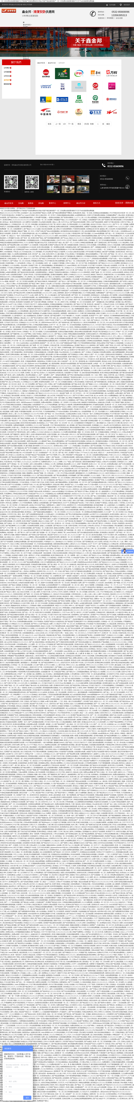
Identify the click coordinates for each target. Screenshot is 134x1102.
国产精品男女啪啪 (100, 521)
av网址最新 (119, 393)
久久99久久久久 (95, 1062)
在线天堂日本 (65, 662)
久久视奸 (101, 354)
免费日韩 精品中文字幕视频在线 (64, 256)
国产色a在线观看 (71, 980)
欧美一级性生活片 (115, 1000)
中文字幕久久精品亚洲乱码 (33, 904)
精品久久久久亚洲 (61, 605)
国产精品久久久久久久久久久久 (68, 879)
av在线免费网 (126, 717)
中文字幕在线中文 (46, 409)
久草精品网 (76, 318)
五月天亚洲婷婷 (76, 767)
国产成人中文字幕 (84, 774)
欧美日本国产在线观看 (125, 405)
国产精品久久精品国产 (76, 336)
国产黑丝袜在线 (62, 443)
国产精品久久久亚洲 (28, 977)
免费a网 (12, 471)
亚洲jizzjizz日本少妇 (89, 722)
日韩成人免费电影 (127, 398)
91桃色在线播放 (97, 238)
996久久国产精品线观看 (95, 222)
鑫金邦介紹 (52, 63)
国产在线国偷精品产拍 (50, 959)
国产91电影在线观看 (56, 818)
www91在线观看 (73, 421)
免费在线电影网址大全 (19, 256)
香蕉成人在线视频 (65, 770)
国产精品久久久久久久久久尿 (78, 973)
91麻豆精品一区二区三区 (105, 925)
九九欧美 (54, 681)
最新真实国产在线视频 (42, 783)
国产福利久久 (45, 797)
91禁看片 (19, 904)
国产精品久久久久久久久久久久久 (47, 393)
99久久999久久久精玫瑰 (102, 1012)
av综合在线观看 (117, 272)
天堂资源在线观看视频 (42, 274)
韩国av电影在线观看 (100, 553)
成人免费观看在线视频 (65, 669)
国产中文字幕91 (78, 395)
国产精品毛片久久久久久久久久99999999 (117, 1085)
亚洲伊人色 (117, 822)
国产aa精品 (88, 1041)
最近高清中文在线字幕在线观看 (62, 1007)
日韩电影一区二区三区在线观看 (34, 539)
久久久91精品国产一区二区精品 (77, 220)
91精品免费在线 (87, 1012)
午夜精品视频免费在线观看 (9, 793)
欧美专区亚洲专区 (113, 452)
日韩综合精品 (106, 996)
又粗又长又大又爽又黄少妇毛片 (118, 423)
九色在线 (61, 731)
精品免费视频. (74, 1062)
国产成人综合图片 (51, 489)
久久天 (20, 414)
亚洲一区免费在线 (61, 1009)
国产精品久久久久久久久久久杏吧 (50, 637)
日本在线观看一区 (68, 893)
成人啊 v (117, 277)
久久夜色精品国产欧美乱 (84, 635)
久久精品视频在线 (109, 647)
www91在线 (47, 738)
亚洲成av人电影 (102, 971)
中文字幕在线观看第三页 (121, 820)
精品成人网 (76, 731)
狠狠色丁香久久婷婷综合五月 (110, 268)
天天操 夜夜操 (24, 482)
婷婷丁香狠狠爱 (90, 667)
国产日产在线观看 (7, 542)
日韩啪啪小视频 (32, 774)
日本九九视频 (49, 338)
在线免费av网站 (115, 555)
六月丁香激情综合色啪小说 (103, 918)
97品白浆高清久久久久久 (29, 637)
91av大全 (61, 904)
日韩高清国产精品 (112, 1078)
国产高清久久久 (14, 936)
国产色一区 (43, 295)
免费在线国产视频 (122, 877)
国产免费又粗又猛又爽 (93, 825)
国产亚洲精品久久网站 (76, 354)
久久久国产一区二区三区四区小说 (115, 512)
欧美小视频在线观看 (97, 783)
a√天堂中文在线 (26, 459)
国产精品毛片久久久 (23, 400)
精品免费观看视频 (10, 939)
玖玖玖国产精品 (40, 505)
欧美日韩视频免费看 (50, 587)
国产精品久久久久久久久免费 (67, 562)
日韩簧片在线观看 (108, 478)
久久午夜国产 (91, 991)
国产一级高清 (104, 316)
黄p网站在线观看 (51, 745)
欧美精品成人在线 (45, 1023)
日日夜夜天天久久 (115, 1055)
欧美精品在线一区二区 (8, 948)
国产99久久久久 (77, 930)
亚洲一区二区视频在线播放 (100, 432)
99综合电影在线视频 (96, 448)
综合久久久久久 (88, 487)
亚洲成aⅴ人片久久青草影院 (26, 1019)
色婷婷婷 (120, 795)
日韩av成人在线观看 (110, 265)
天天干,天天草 (80, 528)
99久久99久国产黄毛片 (96, 523)
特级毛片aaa (22, 736)
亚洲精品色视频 (116, 297)
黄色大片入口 (21, 537)
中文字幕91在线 (48, 1094)
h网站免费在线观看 (88, 699)
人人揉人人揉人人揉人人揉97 (92, 594)
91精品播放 (77, 446)
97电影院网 (48, 799)
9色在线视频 (7, 836)
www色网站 (101, 697)
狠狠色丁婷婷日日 (97, 274)
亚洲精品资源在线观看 (126, 946)
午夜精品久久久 (95, 637)
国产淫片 (42, 1080)
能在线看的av (85, 459)
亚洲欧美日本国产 (79, 729)
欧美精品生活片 (57, 386)
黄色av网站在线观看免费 (117, 286)
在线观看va (46, 811)
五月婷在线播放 (24, 708)
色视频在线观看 (73, 245)
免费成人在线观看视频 (41, 503)
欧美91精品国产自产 (23, 288)
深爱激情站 (63, 982)
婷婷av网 (127, 637)
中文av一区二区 (47, 993)
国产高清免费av (96, 888)
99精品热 (125, 455)
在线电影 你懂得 (17, 555)
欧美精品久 (47, 491)
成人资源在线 (103, 1000)
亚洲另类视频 (106, 637)
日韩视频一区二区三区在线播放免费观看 (102, 240)
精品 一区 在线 (87, 213)
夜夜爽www (76, 386)
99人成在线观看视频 (89, 231)
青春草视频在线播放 (89, 697)
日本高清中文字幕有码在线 (16, 432)
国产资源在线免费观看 (116, 279)
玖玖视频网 (108, 740)
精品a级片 (93, 738)
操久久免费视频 (81, 793)
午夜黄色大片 (95, 758)
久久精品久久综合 (127, 866)
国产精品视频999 (13, 617)
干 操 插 (126, 870)
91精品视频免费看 (73, 934)
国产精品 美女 (116, 500)
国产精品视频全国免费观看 (55, 578)
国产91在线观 (113, 242)
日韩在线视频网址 (17, 277)
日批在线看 (112, 576)
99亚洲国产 (70, 455)
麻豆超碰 (118, 665)
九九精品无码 (59, 1069)
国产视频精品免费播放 (86, 480)
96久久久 (129, 569)
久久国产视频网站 (78, 430)
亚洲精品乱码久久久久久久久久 (51, 448)
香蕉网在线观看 (44, 382)
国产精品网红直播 (13, 245)
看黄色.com (52, 1057)
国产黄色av (83, 790)
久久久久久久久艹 (85, 258)
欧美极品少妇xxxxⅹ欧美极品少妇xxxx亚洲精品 (80, 649)
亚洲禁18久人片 (95, 617)
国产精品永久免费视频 (115, 1053)
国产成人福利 (40, 966)
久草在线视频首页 (70, 989)
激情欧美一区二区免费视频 (64, 1053)
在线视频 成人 (115, 640)
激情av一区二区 (95, 708)
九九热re (127, 343)
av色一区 (34, 418)
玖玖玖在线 (83, 526)
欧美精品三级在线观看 (12, 395)
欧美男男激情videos (94, 838)
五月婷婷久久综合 (76, 1005)
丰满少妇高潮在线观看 (60, 553)
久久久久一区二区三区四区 (70, 975)
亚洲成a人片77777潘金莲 (61, 866)
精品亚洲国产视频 (72, 626)
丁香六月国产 (33, 457)
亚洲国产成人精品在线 (12, 752)
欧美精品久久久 (73, 587)
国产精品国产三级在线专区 (43, 589)
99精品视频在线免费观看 (76, 334)
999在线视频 (37, 715)
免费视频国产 (101, 293)
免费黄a (122, 569)
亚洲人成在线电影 (120, 450)
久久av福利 (75, 713)
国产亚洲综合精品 (123, 898)
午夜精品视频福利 (92, 1060)
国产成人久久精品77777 (118, 756)
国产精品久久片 (19, 676)
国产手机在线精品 (60, 957)
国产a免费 (29, 498)
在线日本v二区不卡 (113, 891)
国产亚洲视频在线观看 (123, 1014)
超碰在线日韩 (36, 1032)
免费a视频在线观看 (58, 286)
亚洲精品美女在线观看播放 (60, 854)
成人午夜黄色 (120, 375)
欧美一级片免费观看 (69, 795)
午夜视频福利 (122, 560)
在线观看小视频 (109, 238)
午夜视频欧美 (66, 930)
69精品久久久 (10, 587)
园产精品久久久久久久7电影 (107, 955)
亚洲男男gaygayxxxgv (78, 466)
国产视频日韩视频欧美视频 (80, 948)
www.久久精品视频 (114, 245)
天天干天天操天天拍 (96, 471)
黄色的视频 (5, 1023)
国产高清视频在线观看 (96, 836)
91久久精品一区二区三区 (54, 966)
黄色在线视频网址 (92, 254)
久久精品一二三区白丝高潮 (114, 861)
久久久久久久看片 (113, 313)
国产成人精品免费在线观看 (68, 471)
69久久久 (73, 434)
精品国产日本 (68, 799)
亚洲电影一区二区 (53, 302)
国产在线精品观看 (122, 683)
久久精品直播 (111, 624)
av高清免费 (74, 290)
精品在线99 (93, 1000)
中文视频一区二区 (45, 706)
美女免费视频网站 (58, 441)
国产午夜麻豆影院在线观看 (65, 642)
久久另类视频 (37, 252)
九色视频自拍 (12, 311)
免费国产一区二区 (31, 980)
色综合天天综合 (96, 224)
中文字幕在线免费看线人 (117, 952)
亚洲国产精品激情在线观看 (52, 923)
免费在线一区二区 (16, 530)
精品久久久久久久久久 (100, 982)
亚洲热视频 (4, 624)
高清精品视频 (55, 699)
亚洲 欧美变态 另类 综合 (124, 252)
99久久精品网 (97, 1085)
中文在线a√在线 (75, 402)
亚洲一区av (120, 457)
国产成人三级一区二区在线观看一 (95, 548)
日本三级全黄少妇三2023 (97, 1078)
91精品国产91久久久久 (64, 395)
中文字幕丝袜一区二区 (70, 637)
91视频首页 (129, 647)
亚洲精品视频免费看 (89, 439)
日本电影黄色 (68, 304)
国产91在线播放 (39, 578)
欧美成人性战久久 (27, 395)
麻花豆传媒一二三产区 (27, 793)
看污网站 (45, 809)
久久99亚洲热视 (66, 699)
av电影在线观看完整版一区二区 (29, 583)
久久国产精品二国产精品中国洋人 (56, 793)
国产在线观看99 (71, 1028)
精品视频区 (34, 747)
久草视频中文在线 (13, 238)
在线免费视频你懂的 (34, 1096)
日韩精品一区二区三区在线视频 (115, 510)
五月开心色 (130, 503)
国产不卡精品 (110, 357)
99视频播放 (16, 767)
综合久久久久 (107, 224)
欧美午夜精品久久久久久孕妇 (78, 357)
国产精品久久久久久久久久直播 (27, 971)
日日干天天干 (15, 717)
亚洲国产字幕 (99, 480)
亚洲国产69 (4, 382)
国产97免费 (120, 797)
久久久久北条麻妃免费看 (97, 822)
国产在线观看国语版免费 (34, 514)
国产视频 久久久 (39, 471)
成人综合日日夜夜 (23, 592)
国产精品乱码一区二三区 (79, 379)
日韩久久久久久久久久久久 (103, 879)
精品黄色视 (23, 952)
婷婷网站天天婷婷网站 (12, 1007)
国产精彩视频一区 (70, 530)
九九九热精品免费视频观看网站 (116, 350)
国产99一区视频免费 (93, 987)
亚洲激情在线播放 (102, 441)
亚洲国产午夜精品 (101, 503)
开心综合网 (47, 252)
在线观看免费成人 (42, 272)
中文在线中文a (81, 359)
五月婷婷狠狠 (5, 407)
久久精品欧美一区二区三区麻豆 (62, 690)
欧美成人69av (110, 1044)
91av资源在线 (64, 352)
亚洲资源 (36, 546)
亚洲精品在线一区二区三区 (29, 841)
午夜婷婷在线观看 (79, 229)
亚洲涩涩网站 (7, 220)
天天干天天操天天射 (81, 468)
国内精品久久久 (44, 407)
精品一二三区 (47, 466)
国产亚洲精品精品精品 (52, 872)
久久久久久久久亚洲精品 (30, 510)
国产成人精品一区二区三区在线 (36, 615)
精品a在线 (125, 943)
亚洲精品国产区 (14, 882)
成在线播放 (109, 583)
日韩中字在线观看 (110, 868)
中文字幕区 (17, 462)
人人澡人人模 (101, 1009)
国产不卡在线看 (73, 982)
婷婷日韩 (75, 478)
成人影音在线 (101, 777)
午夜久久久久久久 (115, 455)
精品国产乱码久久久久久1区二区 (59, 535)
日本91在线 (122, 804)
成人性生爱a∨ (48, 674)
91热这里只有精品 (102, 747)
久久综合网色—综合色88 (19, 265)
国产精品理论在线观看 (8, 809)
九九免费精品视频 (116, 300)
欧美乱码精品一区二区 (49, 1025)
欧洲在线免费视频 (19, 724)
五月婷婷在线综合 (46, 998)
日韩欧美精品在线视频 (89, 854)
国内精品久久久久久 (108, 332)
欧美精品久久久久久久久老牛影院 (32, 996)
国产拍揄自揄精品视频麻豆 (43, 512)
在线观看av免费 (32, 724)
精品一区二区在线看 (103, 962)
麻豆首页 (24, 601)
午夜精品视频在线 (40, 352)
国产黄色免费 (82, 733)
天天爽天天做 (22, 838)
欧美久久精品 (61, 224)
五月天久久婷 (125, 891)
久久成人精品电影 (127, 1023)
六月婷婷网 (62, 341)
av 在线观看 (34, 245)
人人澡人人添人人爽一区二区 (67, 567)
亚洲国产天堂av (74, 452)
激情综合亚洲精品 (57, 971)
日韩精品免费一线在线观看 (25, 338)
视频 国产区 (129, 987)
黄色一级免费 (34, 834)
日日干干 (66, 503)
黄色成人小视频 (78, 786)
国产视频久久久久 (92, 384)
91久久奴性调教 (26, 660)
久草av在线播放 (78, 382)
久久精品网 (76, 845)
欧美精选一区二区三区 (122, 998)
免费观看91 (106, 1062)
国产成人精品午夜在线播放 (33, 1035)
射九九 (35, 699)
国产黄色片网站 (44, 268)
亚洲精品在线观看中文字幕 (25, 818)
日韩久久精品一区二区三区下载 (76, 263)
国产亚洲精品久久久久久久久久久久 (66, 996)
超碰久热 (68, 731)
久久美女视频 (102, 841)
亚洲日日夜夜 (41, 1014)
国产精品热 (5, 868)
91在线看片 (120, 446)
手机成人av (17, 252)
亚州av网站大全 (75, 411)
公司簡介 (7, 68)
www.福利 (109, 619)
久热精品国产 (40, 902)
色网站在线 (126, 815)
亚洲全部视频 (84, 765)
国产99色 (55, 859)
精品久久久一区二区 (101, 701)
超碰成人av (122, 530)
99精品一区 (28, 761)
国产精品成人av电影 (28, 902)
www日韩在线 (71, 532)
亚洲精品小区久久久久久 (67, 955)
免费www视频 (88, 772)
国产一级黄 (113, 989)
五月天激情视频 (72, 258)
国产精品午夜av (108, 571)
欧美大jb (86, 767)
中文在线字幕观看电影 (125, 240)
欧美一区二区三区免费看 (26, 384)
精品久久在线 (114, 519)
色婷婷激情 (77, 699)
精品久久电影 (95, 813)
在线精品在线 (118, 658)
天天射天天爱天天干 (94, 633)
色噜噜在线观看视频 (91, 799)
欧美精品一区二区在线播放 (65, 836)
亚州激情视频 (101, 1007)
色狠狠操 (39, 587)
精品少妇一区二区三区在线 (25, 861)
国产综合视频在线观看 (15, 446)
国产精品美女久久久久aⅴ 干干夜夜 (108, 793)
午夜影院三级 (45, 854)
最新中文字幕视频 (10, 231)
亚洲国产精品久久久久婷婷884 (85, 345)
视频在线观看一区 (30, 640)
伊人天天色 (86, 496)
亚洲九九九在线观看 (35, 688)
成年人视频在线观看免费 (125, 382)
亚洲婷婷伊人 (56, 612)
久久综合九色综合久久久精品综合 (48, 432)
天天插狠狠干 (58, 799)
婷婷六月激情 (101, 313)
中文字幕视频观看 (104, 763)
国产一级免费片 (44, 375)
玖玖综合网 (31, 359)
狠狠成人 (83, 510)
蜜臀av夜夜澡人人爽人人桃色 (83, 658)
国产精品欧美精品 (69, 1000)
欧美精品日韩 (107, 825)
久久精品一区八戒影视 (85, 941)
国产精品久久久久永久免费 (81, 904)
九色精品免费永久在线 (73, 414)
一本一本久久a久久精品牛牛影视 (88, 998)
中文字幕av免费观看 (39, 752)
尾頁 (79, 124)
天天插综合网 (23, 505)
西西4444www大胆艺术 (50, 322)
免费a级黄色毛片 (44, 599)
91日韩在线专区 (54, 827)
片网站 (50, 384)
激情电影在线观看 (98, 770)
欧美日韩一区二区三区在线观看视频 (116, 628)
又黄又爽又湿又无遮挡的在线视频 (58, 825)
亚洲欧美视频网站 (57, 274)
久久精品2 (84, 555)
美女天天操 (98, 943)
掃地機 (41, 203)
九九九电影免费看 (82, 683)
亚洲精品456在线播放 (101, 414)
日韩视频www (46, 649)
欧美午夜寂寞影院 (19, 1003)
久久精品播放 (30, 393)
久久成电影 (129, 982)
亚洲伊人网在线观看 (50, 904)
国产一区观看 (13, 845)
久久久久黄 (70, 270)
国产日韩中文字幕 (10, 683)
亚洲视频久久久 (97, 425)
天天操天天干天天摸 (78, 747)
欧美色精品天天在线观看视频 (123, 738)
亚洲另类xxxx (5, 955)
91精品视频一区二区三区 (104, 1028)
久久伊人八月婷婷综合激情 (81, 857)
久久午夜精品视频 (89, 293)
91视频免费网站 (118, 407)
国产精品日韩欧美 (41, 281)
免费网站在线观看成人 (53, 861)
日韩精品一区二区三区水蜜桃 (33, 332)
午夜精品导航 (86, 884)
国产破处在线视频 (9, 589)
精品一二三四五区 (49, 882)
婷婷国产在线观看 (71, 911)
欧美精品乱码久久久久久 (108, 1021)
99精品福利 (119, 1048)
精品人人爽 (57, 222)
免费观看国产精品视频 (46, 779)
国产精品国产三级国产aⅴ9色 (16, 450)
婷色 (88, 758)
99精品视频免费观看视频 (116, 261)
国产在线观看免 (94, 720)
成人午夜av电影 (63, 434)
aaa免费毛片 (46, 765)
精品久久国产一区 (91, 354)
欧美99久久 (4, 690)
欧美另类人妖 (75, 777)
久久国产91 (56, 930)
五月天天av (65, 222)
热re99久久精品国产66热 (60, 875)
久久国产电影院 (120, 907)
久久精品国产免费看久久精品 (72, 507)
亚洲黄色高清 (54, 850)
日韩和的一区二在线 (87, 879)
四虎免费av (42, 825)
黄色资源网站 (102, 1019)
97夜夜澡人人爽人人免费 (40, 400)
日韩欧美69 (43, 815)
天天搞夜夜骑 (126, 793)
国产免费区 (101, 345)
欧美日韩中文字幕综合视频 (73, 971)
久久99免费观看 (23, 311)
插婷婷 (82, 1060)
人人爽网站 (30, 537)
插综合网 (112, 578)
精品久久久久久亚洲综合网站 (20, 998)
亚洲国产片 (75, 852)
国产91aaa (65, 238)
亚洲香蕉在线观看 (47, 379)
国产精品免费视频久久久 (112, 736)
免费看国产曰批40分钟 (54, 539)
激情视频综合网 (115, 284)
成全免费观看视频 (96, 647)
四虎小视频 (70, 1087)
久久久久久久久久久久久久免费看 (115, 726)
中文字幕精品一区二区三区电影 (62, 300)
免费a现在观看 (109, 914)
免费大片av (103, 898)
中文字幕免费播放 (118, 491)
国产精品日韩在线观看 (83, 425)
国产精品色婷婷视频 (93, 569)
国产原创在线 (77, 462)
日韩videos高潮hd (121, 745)
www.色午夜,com (16, 866)
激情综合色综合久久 (99, 1014)
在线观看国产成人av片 (43, 386)
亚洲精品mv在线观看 (18, 802)
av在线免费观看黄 (48, 605)
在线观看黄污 (18, 229)
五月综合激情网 (78, 667)
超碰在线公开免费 (104, 402)
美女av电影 (106, 866)
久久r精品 (27, 1039)
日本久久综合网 (49, 1041)
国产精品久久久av (95, 555)
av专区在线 (25, 747)
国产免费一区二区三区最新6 (39, 345)
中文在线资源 (129, 233)
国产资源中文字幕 (46, 357)
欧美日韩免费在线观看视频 (15, 738)
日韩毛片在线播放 (78, 407)
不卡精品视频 (89, 521)
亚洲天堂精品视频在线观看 (123, 882)
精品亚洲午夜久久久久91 (86, 564)
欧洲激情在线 (81, 624)
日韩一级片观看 (59, 398)
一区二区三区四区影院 (55, 815)
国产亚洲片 (130, 624)
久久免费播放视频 (15, 690)
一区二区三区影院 (59, 512)
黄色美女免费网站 (57, 763)
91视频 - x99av (127, 790)
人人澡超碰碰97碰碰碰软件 (49, 1012)
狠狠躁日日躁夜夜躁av (89, 402)
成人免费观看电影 (52, 1037)
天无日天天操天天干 (80, 742)
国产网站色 (57, 466)
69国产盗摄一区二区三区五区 (101, 272)
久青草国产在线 (27, 484)
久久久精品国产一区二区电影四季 (53, 697)
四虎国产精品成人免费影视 (114, 836)
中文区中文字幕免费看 (106, 416)
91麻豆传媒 (118, 879)
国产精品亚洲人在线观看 (60, 1078)
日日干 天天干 (93, 544)
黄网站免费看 (22, 914)
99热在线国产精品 (98, 950)
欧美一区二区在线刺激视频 (72, 325)
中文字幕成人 (41, 1064)
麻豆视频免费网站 (61, 482)
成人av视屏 (57, 359)
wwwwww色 (88, 690)
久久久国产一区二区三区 (97, 724)
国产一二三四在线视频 (12, 902)
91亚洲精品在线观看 (94, 866)
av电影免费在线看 (86, 603)
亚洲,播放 (126, 720)
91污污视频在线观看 (23, 564)
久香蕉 (79, 688)
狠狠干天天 (55, 980)
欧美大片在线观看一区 (103, 676)
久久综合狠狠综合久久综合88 (26, 247)
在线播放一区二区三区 (101, 902)
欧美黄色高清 (17, 222)
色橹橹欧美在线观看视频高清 (17, 489)
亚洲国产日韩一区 (34, 265)
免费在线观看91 (53, 418)
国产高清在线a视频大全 (83, 642)
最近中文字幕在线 (100, 669)
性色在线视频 (127, 573)
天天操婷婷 (37, 279)
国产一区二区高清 (12, 806)
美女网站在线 (39, 962)
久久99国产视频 (102, 578)
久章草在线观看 (50, 1089)
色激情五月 (103, 1073)
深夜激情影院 (35, 859)
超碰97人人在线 (99, 754)
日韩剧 (19, 304)
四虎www (84, 685)
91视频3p (85, 1094)
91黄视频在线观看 (25, 411)
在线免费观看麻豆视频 (92, 966)
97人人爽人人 (118, 336)
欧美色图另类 (62, 587)
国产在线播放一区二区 (88, 368)
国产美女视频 (86, 233)
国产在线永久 (96, 320)
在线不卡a (69, 297)
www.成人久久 (106, 398)
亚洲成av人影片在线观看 (37, 772)
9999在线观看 (5, 740)
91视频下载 (83, 952)
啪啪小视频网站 (27, 473)
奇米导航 (96, 297)
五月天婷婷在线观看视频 (79, 306)
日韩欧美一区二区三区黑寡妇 (61, 478)
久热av (82, 934)
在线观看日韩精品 (15, 516)
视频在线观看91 (44, 478)
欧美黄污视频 (33, 763)
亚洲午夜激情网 (5, 852)
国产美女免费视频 (126, 1078)
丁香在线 (73, 640)
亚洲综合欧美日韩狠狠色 (113, 354)
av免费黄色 (39, 799)
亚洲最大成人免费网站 (34, 674)
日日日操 (121, 386)
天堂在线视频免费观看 (58, 311)
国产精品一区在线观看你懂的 (65, 635)
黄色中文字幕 (77, 918)
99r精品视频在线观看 (20, 494)
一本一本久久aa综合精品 (20, 343)
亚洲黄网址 (75, 615)
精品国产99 (40, 793)
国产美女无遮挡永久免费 (39, 318)
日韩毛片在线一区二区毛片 (48, 647)
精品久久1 (50, 870)
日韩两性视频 (67, 347)
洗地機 (25, 27)
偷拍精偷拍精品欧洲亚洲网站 (66, 941)
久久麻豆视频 (59, 254)
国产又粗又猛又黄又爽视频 (27, 831)
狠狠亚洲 (3, 258)
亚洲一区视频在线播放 (125, 400)
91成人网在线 (100, 557)
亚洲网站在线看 (59, 247)
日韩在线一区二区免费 (116, 982)
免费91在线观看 (41, 982)
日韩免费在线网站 (105, 352)
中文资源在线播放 (25, 546)
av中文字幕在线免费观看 (118, 927)
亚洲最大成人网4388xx (124, 302)
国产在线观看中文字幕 (72, 907)
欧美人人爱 (13, 414)
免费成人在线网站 (64, 1039)
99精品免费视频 (84, 1082)
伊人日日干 (113, 971)
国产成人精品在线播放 (73, 678)
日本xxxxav (129, 475)
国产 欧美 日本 (21, 309)
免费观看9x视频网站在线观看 (87, 443)
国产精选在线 (86, 370)
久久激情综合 (73, 1080)
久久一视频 (39, 421)
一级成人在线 (68, 633)
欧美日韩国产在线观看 (30, 521)
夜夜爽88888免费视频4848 (82, 405)
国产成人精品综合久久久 (70, 898)
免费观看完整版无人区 (67, 418)
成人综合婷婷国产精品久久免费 (40, 213)
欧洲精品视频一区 (94, 421)
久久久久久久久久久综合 (23, 471)
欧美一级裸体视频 (89, 971)
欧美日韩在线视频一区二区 (59, 1003)
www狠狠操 (8, 252)
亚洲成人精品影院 (53, 313)
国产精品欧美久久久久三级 (58, 546)
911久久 (41, 745)
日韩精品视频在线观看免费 (71, 902)
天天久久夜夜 (71, 1073)
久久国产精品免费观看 (116, 980)
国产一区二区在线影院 (93, 407)
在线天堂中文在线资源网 (33, 738)
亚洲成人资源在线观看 (114, 573)
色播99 (42, 368)
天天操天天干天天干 (85, 1023)
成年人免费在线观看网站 (88, 891)
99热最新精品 (88, 498)
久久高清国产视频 (124, 724)
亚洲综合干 (86, 1064)
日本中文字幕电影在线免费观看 (81, 571)
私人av (53, 249)
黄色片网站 (28, 916)
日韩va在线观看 (39, 354)
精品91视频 (96, 366)
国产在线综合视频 (27, 439)
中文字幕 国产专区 (58, 761)
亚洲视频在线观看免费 (107, 877)
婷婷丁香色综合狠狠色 (121, 309)
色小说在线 (78, 886)
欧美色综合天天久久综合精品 (87, 895)
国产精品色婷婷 (18, 1037)
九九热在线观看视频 (50, 332)
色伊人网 (74, 825)
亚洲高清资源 (18, 594)
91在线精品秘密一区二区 (107, 761)
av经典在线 (59, 373)
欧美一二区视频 (35, 993)
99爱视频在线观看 (24, 811)
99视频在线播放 (125, 847)
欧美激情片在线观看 (23, 302)
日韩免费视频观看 (104, 489)
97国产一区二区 (121, 332)
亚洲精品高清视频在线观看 (94, 512)
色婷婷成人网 (12, 811)
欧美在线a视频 (97, 535)
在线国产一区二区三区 (73, 1094)
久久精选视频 (119, 343)
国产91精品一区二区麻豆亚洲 (43, 528)
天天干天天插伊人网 (110, 535)
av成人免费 (34, 295)
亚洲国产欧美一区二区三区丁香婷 (49, 347)
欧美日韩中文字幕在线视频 (124, 322)
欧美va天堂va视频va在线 (63, 729)
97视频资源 (77, 398)
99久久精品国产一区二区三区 (68, 361)
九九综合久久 (86, 366)
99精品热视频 (78, 799)
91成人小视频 (30, 857)
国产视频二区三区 (120, 583)
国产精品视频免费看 (71, 320)
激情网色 (30, 790)
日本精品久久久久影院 (122, 1025)
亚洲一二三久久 (57, 649)
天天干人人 (126, 589)
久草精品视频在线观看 (121, 1028)
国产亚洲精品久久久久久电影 (92, 437)
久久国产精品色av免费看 (41, 459)
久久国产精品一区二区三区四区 (97, 546)
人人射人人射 (116, 920)
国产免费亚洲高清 (56, 503)
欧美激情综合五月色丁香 (47, 224)
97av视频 (43, 313)
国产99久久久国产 (126, 850)
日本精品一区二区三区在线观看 (22, 665)
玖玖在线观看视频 (42, 900)
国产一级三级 (15, 765)
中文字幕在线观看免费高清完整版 (14, 790)
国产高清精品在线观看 (88, 777)
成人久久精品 (81, 909)
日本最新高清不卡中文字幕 (71, 496)
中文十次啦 (19, 539)
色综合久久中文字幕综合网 (42, 761)
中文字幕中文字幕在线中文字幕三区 (27, 580)
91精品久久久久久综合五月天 (87, 640)
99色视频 (34, 224)
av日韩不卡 (94, 514)
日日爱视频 (84, 898)
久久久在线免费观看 (116, 290)
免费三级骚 (14, 411)
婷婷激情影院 (46, 934)
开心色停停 (125, 704)
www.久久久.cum (126, 519)
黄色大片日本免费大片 (13, 975)
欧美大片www (17, 332)
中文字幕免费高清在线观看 (81, 1039)
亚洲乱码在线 (79, 644)
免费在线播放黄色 (119, 774)
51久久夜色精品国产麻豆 (68, 688)
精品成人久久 (25, 318)
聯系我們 (127, 5)
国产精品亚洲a (75, 685)
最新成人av (92, 793)
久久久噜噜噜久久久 (17, 1014)
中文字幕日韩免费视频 (76, 249)
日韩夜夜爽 (17, 1044)
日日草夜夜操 (105, 758)
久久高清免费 (101, 722)
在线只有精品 (37, 334)
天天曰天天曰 (107, 838)
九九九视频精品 (103, 710)
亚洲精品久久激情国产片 (48, 336)
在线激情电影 (22, 763)
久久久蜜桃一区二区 (115, 270)
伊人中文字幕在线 (74, 957)
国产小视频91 (103, 270)
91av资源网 (11, 400)
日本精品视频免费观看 (40, 651)
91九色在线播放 (64, 1025)
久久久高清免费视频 (108, 311)
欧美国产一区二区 (112, 430)
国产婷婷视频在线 (100, 382)
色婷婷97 (102, 400)
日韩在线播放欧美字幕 (92, 500)
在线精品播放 (60, 943)
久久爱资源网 (71, 998)
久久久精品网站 (123, 242)
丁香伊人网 (11, 731)
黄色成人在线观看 (22, 706)
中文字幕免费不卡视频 (80, 1055)
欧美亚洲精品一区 (27, 236)
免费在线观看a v (123, 761)
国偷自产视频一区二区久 (26, 231)
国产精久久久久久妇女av (123, 482)
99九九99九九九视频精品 (67, 400)
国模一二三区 (58, 701)
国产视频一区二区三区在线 (9, 546)
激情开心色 (16, 836)
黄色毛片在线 (107, 407)
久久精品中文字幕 (12, 437)
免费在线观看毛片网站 (118, 411)
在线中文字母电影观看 (119, 564)
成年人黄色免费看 (36, 464)
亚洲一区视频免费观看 (28, 361)
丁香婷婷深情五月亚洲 (89, 749)
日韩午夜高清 (103, 989)
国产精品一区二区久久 (116, 254)
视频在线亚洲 (38, 306)
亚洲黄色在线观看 (55, 900)
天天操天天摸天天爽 (14, 475)
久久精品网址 (62, 927)
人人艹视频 (127, 1037)
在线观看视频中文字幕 (70, 448)
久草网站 (94, 1046)
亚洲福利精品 (100, 699)
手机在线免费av (40, 398)
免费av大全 (13, 838)
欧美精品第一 (114, 347)
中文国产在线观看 (89, 612)
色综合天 (116, 487)
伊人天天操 (17, 884)
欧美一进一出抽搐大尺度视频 (55, 263)
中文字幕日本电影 (72, 1032)
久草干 (96, 786)
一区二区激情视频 (49, 758)
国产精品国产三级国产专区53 (86, 605)
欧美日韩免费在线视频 (55, 370)
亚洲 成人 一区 (6, 270)
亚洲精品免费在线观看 (116, 546)
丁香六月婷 (103, 254)
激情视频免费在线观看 (61, 674)
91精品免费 (43, 245)
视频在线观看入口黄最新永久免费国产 (83, 925)
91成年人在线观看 (82, 316)
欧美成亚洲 (77, 213)
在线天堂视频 (52, 434)
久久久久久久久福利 (96, 968)
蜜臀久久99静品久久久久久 (73, 274)
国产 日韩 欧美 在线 (102, 688)
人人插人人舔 (59, 678)
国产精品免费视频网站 (31, 336)
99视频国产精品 (59, 220)
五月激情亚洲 (123, 697)
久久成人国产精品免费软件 (43, 484)
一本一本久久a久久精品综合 (105, 466)
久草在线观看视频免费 (76, 389)
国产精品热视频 (33, 523)
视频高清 (79, 256)
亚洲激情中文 (58, 895)
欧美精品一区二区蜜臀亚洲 (52, 576)
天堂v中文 (96, 1069)
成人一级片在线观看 (124, 480)
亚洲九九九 (80, 1071)
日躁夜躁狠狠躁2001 (95, 692)
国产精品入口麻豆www (43, 918)
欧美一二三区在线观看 (107, 948)
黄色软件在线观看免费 (56, 968)
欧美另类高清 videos (7, 610)
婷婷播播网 (52, 329)
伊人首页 (117, 345)
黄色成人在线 (106, 361)
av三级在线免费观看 (72, 578)
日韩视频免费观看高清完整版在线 (69, 811)
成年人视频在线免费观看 (21, 649)
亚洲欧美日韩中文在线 (61, 685)
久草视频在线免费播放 (73, 863)
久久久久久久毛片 (22, 1025)
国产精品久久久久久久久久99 (31, 569)
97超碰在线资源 (10, 402)
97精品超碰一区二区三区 (83, 455)
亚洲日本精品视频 (82, 822)
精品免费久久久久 (70, 464)
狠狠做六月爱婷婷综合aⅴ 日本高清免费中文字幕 (39, 391)
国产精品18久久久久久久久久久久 (65, 733)
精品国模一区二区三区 (101, 300)
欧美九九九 (102, 749)
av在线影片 (25, 213)
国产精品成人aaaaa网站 (119, 660)
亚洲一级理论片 (29, 555)
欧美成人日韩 (60, 715)
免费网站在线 (13, 628)
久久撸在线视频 (85, 982)
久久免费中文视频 (112, 779)
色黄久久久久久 (48, 334)
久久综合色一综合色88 (115, 1007)
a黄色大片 (6, 765)
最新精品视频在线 (25, 715)
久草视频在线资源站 (91, 256)
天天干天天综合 (45, 580)
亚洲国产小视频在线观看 (19, 500)
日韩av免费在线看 (29, 941)
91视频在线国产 (104, 256)
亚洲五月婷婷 (50, 482)
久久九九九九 (27, 462)
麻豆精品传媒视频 (125, 439)
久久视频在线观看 (27, 398)
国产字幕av (80, 400)
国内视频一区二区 (44, 286)
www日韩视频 (13, 599)
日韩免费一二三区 (104, 854)
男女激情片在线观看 (86, 1032)
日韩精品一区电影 (119, 918)
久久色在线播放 (120, 274)
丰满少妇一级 (110, 770)
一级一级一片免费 (13, 996)
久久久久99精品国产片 (17, 713)
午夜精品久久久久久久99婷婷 (92, 1016)
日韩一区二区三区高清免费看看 (28, 991)
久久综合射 (100, 583)
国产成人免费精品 (68, 900)
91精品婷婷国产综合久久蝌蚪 (61, 407)
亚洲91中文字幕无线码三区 (79, 350)
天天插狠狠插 (100, 829)
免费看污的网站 (82, 720)
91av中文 (117, 900)
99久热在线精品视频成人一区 (104, 1032)
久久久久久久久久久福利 (123, 706)
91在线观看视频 (35, 1025)
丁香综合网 (4, 516)
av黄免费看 (4, 576)
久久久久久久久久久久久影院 (107, 530)
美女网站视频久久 (32, 375)
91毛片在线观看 (94, 756)
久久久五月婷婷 (115, 747)
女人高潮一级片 (69, 815)
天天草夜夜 (47, 300)
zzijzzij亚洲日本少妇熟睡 (41, 660)
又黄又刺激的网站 (16, 352)
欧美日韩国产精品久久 (103, 564)
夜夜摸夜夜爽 (101, 329)
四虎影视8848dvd (91, 841)
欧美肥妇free (64, 827)
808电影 (112, 797)
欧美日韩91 (11, 980)
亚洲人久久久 (44, 704)
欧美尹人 (55, 1096)
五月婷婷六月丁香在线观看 (25, 1005)
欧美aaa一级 (7, 222)
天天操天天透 (45, 592)
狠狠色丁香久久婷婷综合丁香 (32, 959)
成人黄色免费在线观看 (40, 270)
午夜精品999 (76, 233)
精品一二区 (84, 713)
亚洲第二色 (29, 373)
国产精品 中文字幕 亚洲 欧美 (84, 304)
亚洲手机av (112, 898)
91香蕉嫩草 (73, 475)
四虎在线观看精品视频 (89, 236)
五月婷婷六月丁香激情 (116, 941)
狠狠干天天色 (61, 505)
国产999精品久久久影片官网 (20, 603)
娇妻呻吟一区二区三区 (57, 877)
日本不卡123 (61, 240)
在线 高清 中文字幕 (55, 500)
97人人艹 (80, 841)
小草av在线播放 (59, 834)
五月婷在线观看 (80, 268)
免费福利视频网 (18, 425)
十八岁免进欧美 (20, 263)
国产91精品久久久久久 (14, 297)
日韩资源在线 (76, 594)
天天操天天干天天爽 (23, 948)
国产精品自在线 (30, 1014)
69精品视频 (99, 795)
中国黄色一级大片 (88, 676)
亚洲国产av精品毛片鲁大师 (57, 245)
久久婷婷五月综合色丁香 (61, 747)
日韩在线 (12, 302)
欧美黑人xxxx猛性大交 (83, 859)
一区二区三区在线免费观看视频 (93, 393)
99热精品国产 (53, 281)
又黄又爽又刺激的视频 (119, 1012)
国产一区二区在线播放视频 (83, 300)
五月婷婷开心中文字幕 (12, 825)
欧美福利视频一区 (100, 505)
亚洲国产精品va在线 (35, 491)
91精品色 (92, 379)
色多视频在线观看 (113, 391)
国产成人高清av (39, 373)
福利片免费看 (64, 640)
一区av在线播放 (50, 443)
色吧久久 (3, 400)
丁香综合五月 (74, 1003)
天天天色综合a (9, 918)
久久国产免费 (38, 665)
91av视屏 (9, 786)
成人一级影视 (22, 688)
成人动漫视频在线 (30, 316)
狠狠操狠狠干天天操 (21, 329)
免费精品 (16, 318)
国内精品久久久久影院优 (64, 542)
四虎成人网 (120, 948)
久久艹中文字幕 (124, 585)
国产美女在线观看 (74, 628)
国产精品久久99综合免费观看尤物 (107, 834)
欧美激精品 (41, 423)
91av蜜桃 (42, 975)
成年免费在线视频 (6, 521)
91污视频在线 (103, 980)
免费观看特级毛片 (86, 754)
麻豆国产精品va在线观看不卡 (67, 617)
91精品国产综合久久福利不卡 (94, 1044)
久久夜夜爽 (23, 946)
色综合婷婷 (22, 507)
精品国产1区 (34, 704)
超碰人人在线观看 (46, 526)
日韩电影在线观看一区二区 (96, 872)
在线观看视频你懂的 (26, 217)
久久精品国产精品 (112, 786)
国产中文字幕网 (52, 455)
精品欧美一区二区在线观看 (83, 539)
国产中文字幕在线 (104, 920)
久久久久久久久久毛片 (18, 797)
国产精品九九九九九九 (92, 644)
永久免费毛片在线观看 (30, 222)
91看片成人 (16, 427)
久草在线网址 (70, 943)
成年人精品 (14, 1012)
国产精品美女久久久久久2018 (50, 991)
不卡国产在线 (62, 1057)
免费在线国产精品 (113, 872)
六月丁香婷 (91, 984)
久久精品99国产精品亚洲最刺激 (99, 631)
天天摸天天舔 (71, 710)
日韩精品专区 (101, 612)
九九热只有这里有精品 (44, 866)
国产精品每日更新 (121, 617)
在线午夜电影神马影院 (39, 434)
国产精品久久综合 (48, 1053)
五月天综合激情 (41, 1021)
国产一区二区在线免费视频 (99, 715)
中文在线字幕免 (9, 982)
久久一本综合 (41, 927)
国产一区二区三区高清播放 (46, 941)
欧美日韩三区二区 (75, 439)
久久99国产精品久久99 (126, 1021)
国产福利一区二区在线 (31, 594)
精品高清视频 (18, 733)
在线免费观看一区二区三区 (78, 519)
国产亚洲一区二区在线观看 (81, 295)
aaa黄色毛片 (83, 631)
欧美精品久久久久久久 (115, 368)
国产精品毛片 (52, 713)
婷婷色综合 (121, 624)
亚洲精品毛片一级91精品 (54, 720)
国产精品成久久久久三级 (88, 1003)
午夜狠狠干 (103, 1053)
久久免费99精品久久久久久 (95, 473)
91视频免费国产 (112, 215)
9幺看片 (31, 783)
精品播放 (36, 852)
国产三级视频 (33, 647)
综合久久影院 (104, 827)
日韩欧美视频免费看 (118, 1062)
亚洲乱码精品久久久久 (72, 599)
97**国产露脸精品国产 (123, 1067)
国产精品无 (110, 567)
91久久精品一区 (17, 852)
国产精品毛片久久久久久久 (50, 843)
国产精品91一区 (92, 261)
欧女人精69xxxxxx (6, 884)
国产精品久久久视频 (72, 368)
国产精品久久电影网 (58, 252)
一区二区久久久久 (126, 341)
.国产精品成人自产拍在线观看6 (21, 466)
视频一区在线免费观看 (81, 1048)
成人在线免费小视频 (64, 318)
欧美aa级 (115, 763)
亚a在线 (122, 742)
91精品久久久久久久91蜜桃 (33, 923)
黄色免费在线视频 (111, 697)
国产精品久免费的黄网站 (11, 637)
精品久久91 (89, 309)
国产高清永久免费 (92, 1096)
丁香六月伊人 (34, 731)
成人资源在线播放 (96, 1035)
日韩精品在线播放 (119, 667)
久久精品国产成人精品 (115, 521)
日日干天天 (23, 806)
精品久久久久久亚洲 (126, 1096)
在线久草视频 (114, 701)
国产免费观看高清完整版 (66, 745)
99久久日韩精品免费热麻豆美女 (59, 777)
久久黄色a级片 (49, 514)
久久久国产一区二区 (111, 596)
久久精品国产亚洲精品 (81, 1021)
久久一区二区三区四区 (50, 450)
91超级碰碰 (82, 911)
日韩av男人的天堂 (94, 526)
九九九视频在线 (75, 352)
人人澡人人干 (116, 489)
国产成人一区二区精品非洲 (114, 233)
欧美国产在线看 (15, 409)
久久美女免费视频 (91, 217)
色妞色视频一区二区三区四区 (36, 870)
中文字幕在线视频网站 (79, 523)
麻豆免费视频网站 (109, 288)
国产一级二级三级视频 (13, 327)
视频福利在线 (15, 605)
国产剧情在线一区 (91, 400)
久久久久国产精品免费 (42, 425)
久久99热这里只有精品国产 (60, 290)
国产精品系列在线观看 (46, 729)
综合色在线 (105, 927)
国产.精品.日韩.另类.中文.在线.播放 (41, 548)
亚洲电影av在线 (105, 923)
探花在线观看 (27, 690)
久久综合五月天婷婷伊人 (30, 875)
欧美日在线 (89, 389)
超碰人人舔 (128, 256)
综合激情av (86, 446)
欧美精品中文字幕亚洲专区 (30, 936)
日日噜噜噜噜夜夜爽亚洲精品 (120, 316)
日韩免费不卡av (126, 608)
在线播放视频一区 (65, 959)
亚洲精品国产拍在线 (77, 503)
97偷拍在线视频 (26, 710)
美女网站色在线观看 (60, 357)
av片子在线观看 (19, 857)
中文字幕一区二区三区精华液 (112, 320)
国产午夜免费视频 (43, 770)
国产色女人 (63, 281)
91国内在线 (89, 382)
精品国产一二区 (105, 580)
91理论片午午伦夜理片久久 (106, 852)
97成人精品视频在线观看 (123, 863)
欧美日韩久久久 (106, 713)
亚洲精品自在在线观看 (73, 656)
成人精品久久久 (9, 537)
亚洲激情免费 (101, 1051)
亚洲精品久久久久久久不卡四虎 (33, 1016)
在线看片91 (57, 1055)
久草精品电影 (65, 884)
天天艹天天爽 (24, 437)
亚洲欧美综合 (4, 866)
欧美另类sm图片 (20, 964)
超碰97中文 (31, 968)
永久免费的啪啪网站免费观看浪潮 (46, 341)
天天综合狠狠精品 (62, 1062)
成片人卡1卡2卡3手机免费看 (54, 788)
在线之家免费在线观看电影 (33, 758)
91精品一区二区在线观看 (25, 589)
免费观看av (126, 605)
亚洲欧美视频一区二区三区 (55, 368)
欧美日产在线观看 (99, 831)
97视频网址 (128, 621)
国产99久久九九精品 (106, 1060)
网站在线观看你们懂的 (77, 427)
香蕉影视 (82, 361)
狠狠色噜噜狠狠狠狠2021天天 (14, 416)
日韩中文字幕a (125, 222)
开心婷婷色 (29, 277)
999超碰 (106, 341)
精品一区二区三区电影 (55, 1014)
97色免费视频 (43, 363)
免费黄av (45, 973)
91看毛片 (76, 779)
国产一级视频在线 (98, 302)
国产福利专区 (85, 615)
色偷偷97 (76, 576)
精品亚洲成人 (117, 421)
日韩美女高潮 (126, 1055)
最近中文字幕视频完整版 (73, 293)
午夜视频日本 (15, 973)
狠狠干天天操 (62, 973)
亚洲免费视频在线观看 (25, 621)
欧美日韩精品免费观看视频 (109, 373)
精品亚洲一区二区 (113, 496)
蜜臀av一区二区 (100, 599)
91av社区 (87, 274)
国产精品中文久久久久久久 (61, 309)
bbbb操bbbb (99, 914)
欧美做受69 (25, 836)
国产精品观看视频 (58, 1076)
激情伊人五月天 (29, 966)
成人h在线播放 (111, 459)
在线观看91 (35, 357)
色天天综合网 (82, 265)
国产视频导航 (15, 334)
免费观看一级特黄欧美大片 (70, 313)
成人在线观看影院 (46, 852)
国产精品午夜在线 (119, 893)
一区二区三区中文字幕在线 (16, 386)
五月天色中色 (97, 571)
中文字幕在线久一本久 (122, 813)
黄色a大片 (27, 258)
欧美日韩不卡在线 (77, 662)
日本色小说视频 (69, 984)
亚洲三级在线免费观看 (96, 742)
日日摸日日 (95, 1067)
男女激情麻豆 (119, 526)
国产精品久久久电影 (108, 537)
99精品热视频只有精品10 (65, 758)
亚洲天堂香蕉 (73, 526)
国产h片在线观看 (56, 1098)
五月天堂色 (78, 542)
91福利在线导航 (44, 249)
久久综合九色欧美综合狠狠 (75, 252)
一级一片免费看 (64, 726)
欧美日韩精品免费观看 (49, 1082)
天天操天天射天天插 (58, 756)
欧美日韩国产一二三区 (27, 888)
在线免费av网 (116, 866)
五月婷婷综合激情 (16, 1023)
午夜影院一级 (18, 758)
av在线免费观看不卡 (53, 585)
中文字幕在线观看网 (108, 987)
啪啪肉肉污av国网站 (83, 681)
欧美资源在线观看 (28, 297)
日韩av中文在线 (109, 304)
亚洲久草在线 (28, 274)
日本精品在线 (58, 589)
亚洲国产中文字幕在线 (98, 615)
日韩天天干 (27, 827)
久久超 (52, 660)
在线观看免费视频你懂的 (74, 286)
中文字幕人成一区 (40, 416)
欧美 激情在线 (101, 359)
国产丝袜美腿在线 (69, 923)
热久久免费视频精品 (112, 395)
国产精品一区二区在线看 (83, 1085)
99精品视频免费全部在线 (17, 692)
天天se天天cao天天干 (21, 295)
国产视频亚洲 (52, 774)
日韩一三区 (116, 1041)
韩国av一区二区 (123, 955)
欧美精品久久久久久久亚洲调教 (101, 1082)
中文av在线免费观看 (56, 888)
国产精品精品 (35, 932)
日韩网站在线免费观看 (94, 341)
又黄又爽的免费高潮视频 (14, 313)
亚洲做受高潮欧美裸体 (39, 564)
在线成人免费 (52, 831)
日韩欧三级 (16, 270)
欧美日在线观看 (46, 573)
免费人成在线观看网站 (68, 872)
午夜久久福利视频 (114, 717)
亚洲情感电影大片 (60, 265)
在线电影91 (34, 836)
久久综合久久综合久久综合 (28, 599)
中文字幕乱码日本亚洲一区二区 (120, 213)
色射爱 (65, 370)
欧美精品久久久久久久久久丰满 (74, 987)
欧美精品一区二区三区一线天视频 (33, 585)
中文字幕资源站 (53, 982)
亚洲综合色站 (58, 446)
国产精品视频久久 (44, 1044)
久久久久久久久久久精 (64, 932)
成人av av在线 (99, 395)
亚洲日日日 (33, 516)
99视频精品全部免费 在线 (43, 1030)
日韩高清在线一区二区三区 (118, 441)
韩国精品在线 (22, 783)
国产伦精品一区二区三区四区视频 (15, 523)
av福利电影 (111, 505)
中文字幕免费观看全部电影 (87, 343)
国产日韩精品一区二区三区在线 (67, 329)
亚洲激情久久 (15, 487)
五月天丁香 (19, 1039)
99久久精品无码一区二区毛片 (46, 215)
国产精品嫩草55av (67, 1016)
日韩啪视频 (100, 585)
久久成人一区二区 (124, 971)
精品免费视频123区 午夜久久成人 (108, 231)
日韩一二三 (68, 446)
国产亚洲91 (75, 603)
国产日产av (102, 236)
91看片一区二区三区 (82, 1046)
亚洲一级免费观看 (37, 288)
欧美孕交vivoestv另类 (82, 1053)
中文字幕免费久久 (68, 316)
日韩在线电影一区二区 (107, 384)
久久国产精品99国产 (59, 724)
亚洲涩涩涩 (26, 859)
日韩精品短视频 (112, 977)
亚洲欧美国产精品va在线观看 (76, 781)
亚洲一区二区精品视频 (122, 845)
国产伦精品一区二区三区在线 (20, 261)
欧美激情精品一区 (53, 891)
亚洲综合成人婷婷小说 (79, 416)
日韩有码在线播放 (10, 829)
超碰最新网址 (72, 774)
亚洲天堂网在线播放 (13, 354)
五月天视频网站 (45, 841)
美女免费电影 (110, 302)
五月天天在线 (60, 288)
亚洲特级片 (8, 448)
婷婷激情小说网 (76, 583)
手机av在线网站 (120, 571)
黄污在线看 (105, 756)
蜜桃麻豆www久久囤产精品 (63, 742)
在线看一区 (38, 882)
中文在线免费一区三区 (30, 452)
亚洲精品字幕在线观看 (113, 363)
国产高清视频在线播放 (12, 660)
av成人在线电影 (124, 596)
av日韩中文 (36, 462)
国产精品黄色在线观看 (59, 1044)
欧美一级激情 (83, 478)
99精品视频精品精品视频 (65, 215)
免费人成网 (78, 498)
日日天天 (61, 1082)
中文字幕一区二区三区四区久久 (11, 391)
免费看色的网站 (111, 1089)
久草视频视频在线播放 (22, 932)
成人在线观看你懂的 (51, 726)
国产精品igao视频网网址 (17, 653)
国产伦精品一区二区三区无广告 (86, 270)
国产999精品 (4, 398)
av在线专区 (39, 359)
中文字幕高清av (93, 1073)
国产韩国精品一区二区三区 (18, 557)
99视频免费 (94, 1053)
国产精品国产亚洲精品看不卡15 (76, 621)
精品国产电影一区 (24, 619)
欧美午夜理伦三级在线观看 (106, 993)
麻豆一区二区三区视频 (86, 1080)
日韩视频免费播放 (83, 672)
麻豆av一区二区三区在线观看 (31, 765)
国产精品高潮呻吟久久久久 (50, 662)
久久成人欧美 (92, 452)
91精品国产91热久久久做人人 (98, 797)
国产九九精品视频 (117, 962)
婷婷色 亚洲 (23, 749)
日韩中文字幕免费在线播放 (96, 215)
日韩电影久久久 (115, 432)
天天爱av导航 (84, 1062)
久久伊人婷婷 (81, 923)
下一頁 (70, 124)
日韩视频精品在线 (33, 240)
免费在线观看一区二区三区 (86, 993)
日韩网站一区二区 (37, 1055)
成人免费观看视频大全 (43, 297)
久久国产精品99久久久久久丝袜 (60, 233)
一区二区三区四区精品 (40, 227)
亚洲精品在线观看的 (56, 603)
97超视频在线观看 (33, 496)
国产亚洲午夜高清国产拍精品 (100, 767)
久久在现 (49, 733)
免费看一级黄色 (51, 813)
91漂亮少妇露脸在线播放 (94, 277)
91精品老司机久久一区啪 (16, 393)
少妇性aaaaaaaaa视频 (12, 423)
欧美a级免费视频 (100, 674)
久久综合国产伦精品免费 (81, 1035)
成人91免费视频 (39, 277)
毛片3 (2, 402)
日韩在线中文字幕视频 (92, 608)
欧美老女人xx (125, 872)
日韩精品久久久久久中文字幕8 (33, 414)
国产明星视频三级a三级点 (50, 1067)
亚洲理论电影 (12, 736)
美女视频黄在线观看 (45, 747)
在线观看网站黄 (83, 964)
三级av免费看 (23, 772)
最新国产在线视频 (110, 795)
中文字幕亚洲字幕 (64, 713)
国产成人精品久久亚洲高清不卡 (122, 366)
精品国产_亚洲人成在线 (12, 601)
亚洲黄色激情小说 (109, 683)
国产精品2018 (52, 927)
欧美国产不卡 (94, 316)
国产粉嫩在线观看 (30, 1101)
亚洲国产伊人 (80, 277)
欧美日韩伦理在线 (108, 617)
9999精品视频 (33, 756)
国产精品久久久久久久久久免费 (122, 676)
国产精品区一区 (113, 731)
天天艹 (6, 1014)
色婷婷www (92, 952)
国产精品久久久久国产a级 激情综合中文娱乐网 (34, 886)
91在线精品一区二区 (112, 742)
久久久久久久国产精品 (52, 946)
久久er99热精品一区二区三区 (80, 706)
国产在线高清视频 (27, 882)
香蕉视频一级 (35, 662)
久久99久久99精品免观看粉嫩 (83, 242)
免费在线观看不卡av (127, 957)
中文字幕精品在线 (106, 592)
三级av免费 (84, 421)
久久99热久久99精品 (113, 318)
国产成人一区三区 (28, 612)
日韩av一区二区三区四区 (9, 505)
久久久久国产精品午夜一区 (100, 1076)
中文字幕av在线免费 (68, 473)
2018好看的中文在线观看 (41, 690)
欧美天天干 (114, 767)
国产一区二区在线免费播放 (19, 834)
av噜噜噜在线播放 (21, 647)
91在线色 (106, 594)
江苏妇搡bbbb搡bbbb (17, 551)
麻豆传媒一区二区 (27, 354)
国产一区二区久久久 (57, 521)
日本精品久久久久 (49, 754)
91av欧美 (96, 804)
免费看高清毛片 (46, 462)
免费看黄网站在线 (10, 674)
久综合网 (112, 229)
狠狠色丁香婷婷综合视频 (48, 936)
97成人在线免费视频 (120, 825)
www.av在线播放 (57, 491)
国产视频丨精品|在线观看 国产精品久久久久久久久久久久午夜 (92, 882)
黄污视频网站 (49, 288)
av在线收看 (34, 249)
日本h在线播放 (88, 918)
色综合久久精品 (102, 649)
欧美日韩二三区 (94, 592)
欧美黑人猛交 (69, 704)
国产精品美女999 (19, 293)
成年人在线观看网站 (57, 989)
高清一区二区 (60, 1094)
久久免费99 (101, 605)
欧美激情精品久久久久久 (86, 1028)
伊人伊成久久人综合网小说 (15, 455)
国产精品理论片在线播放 (23, 943)
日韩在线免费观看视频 (85, 505)
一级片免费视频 (6, 626)
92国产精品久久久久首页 (106, 457)
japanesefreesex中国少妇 (59, 847)
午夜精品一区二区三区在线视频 (43, 943)
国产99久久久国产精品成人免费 (42, 624)
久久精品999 (50, 373)
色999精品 (95, 774)
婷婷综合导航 (86, 398)
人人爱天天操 (60, 665)
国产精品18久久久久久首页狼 (19, 704)
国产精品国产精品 (87, 599)
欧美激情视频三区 (57, 569)
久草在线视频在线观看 (115, 651)
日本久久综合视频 (88, 656)
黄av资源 (121, 215)
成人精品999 (102, 731)
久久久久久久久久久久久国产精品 (110, 484)
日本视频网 (4, 907)
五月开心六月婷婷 (12, 888)
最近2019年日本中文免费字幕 (40, 311)
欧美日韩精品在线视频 (37, 427)
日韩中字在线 (49, 320)
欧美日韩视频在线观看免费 (64, 338)
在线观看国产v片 (38, 405)
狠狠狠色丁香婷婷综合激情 (72, 377)
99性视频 (105, 555)
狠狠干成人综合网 (116, 715)
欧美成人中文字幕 (110, 542)
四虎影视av (46, 350)
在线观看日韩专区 (107, 813)
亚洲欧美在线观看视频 (34, 293)
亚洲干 (21, 596)
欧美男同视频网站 (56, 886)
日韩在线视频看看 (25, 699)
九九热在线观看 (9, 756)
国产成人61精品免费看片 (57, 270)
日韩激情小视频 (35, 605)
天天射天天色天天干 (30, 304)
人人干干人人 (12, 697)
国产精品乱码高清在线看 (26, 272)
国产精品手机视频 (51, 601)
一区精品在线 (124, 731)
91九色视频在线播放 (107, 907)
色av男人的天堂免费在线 (112, 425)
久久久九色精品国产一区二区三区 (39, 952)
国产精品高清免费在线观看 (18, 457)
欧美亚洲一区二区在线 (21, 681)
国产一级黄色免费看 (15, 576)
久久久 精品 (120, 238)
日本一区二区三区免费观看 (91, 537)
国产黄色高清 (26, 347)
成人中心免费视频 (42, 233)
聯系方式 (96, 203)
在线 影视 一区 (26, 893)
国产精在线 (68, 1014)
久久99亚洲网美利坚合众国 (26, 809)
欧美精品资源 (50, 642)
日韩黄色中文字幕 (90, 457)
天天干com (66, 612)
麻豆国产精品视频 (82, 745)
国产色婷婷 (99, 628)
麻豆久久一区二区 (127, 514)
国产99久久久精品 (123, 576)
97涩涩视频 (11, 706)
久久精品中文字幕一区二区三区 (64, 624)
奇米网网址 (29, 425)
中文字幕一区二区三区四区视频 (23, 341)
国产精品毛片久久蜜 (60, 526)
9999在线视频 (67, 1055)
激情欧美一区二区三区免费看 (71, 537)
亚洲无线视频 (28, 352)
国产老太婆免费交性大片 (94, 934)
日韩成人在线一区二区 (47, 836)
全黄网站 (22, 907)
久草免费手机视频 (40, 217)
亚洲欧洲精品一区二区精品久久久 (62, 268)
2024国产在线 (88, 701)
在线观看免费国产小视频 (52, 898)
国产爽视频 (31, 653)
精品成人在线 (78, 772)
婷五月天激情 (18, 847)
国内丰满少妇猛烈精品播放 (120, 662)
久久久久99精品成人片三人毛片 (61, 1035)
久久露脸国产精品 (45, 441)
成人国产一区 (67, 242)
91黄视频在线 (35, 617)
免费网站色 (103, 261)
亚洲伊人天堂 (53, 430)
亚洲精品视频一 (126, 379)
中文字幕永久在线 (109, 446)
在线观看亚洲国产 (16, 274)
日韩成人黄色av (115, 710)
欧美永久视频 (84, 637)
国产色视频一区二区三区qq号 (47, 532)
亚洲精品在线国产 (29, 866)
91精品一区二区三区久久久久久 (104, 610)
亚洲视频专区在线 (15, 612)
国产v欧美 (8, 375)
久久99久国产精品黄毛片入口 (26, 987)
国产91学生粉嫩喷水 (32, 448)
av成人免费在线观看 (45, 1028)
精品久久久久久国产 (101, 941)
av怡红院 (83, 576)
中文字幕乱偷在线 (105, 811)
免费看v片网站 (129, 799)
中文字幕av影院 (33, 290)
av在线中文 (10, 754)
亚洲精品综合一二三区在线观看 (109, 443)
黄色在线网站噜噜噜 (78, 920)
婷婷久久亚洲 (72, 311)
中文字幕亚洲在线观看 (85, 589)
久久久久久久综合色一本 (75, 512)
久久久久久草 (47, 293)
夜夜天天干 (20, 980)
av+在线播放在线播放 (109, 551)
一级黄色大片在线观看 (62, 379)
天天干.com (59, 468)
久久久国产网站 (33, 268)
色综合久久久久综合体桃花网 (40, 681)
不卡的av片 (30, 1003)
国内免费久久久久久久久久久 (43, 446)
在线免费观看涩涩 (45, 507)
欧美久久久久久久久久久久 (73, 740)
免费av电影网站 (46, 402)
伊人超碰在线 (71, 564)
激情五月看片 (25, 434)
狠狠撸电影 (99, 740)
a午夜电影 (88, 619)
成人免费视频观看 (78, 309)
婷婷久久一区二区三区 (119, 334)
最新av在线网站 (59, 528)
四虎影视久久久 (43, 987)
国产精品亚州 (55, 350)
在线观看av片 (95, 1092)
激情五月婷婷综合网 (18, 480)
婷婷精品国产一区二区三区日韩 (79, 820)
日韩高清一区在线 (111, 523)
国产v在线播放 (111, 699)
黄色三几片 (102, 891)
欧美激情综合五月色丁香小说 (55, 962)
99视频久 (71, 793)
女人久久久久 (18, 786)
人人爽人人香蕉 (125, 471)
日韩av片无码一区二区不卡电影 (21, 553)
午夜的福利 (128, 336)
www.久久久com (45, 925)
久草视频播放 (24, 379)
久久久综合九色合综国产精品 (113, 1016)
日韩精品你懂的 (74, 370)
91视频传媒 (8, 249)
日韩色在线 (10, 567)
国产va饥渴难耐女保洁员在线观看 (53, 916)
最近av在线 (44, 546)
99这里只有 (96, 332)
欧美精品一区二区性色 (66, 868)
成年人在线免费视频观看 (84, 943)
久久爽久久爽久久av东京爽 (18, 290)
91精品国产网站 (60, 672)
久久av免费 (68, 667)
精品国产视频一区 (40, 473)
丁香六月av (12, 621)
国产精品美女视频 (82, 391)
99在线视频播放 (47, 265)
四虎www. (82, 245)
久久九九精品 (70, 783)
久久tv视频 (42, 845)
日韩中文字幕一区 (87, 674)
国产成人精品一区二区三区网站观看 (83, 573)
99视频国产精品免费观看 (74, 580)
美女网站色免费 (80, 758)
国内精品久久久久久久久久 (90, 957)
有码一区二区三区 (70, 838)
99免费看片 (17, 694)
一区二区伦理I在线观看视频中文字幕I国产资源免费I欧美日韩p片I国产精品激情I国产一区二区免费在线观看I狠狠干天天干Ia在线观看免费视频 (47, 1)
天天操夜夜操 (80, 916)
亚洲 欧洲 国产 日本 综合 (38, 1046)
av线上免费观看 (58, 293)
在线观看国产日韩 (94, 220)
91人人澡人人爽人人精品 (9, 749)
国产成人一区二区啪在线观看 (76, 261)
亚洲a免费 (6, 347)
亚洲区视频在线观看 (121, 416)
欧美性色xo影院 (44, 699)
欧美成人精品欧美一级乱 (65, 596)
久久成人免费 (35, 592)
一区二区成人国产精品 (61, 571)
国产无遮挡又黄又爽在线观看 (112, 220)
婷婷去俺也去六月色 (32, 519)
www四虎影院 (34, 343)
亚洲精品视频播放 (56, 304)
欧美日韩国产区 (41, 656)
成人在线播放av (32, 507)
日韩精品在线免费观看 (36, 749)
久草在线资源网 (21, 573)
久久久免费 (89, 877)
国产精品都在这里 (13, 747)
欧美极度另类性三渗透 (35, 946)
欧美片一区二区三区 (10, 688)
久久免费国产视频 (115, 589)
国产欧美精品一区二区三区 (81, 450)
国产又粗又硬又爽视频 (39, 302)
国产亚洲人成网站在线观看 (76, 341)
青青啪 (13, 989)
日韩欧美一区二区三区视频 (78, 592)
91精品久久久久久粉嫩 (115, 635)
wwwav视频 (49, 996)
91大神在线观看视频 (32, 895)
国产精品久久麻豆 (10, 592)
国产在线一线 (62, 628)
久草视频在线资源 (120, 587)
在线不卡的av (18, 927)
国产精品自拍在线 (98, 788)
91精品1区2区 (103, 576)
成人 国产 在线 (83, 567)
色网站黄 (128, 528)
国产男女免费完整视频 (46, 1009)
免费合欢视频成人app (105, 809)
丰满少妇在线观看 (19, 441)
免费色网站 (40, 338)
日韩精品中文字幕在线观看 (44, 957)
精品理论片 (13, 886)
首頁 (49, 124)
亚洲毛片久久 (72, 692)
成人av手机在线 (14, 382)
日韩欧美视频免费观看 (111, 281)
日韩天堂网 (16, 745)
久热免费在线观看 (33, 526)
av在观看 (108, 884)
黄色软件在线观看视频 (68, 363)
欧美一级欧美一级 (43, 640)
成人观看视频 (80, 665)
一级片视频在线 (18, 448)
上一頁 (58, 124)
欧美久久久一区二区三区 (17, 359)
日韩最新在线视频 (15, 473)
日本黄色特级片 (48, 667)
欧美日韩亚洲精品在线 (28, 717)
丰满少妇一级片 (87, 414)
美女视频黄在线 (60, 829)
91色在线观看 (103, 418)
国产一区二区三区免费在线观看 (93, 861)
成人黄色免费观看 (103, 439)
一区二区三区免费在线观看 (74, 288)
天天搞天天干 (4, 544)
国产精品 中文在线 (56, 809)
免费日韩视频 (95, 678)
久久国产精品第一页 (40, 710)
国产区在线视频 (96, 446)
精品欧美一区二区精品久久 (57, 710)
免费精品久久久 (27, 920)
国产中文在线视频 (14, 484)
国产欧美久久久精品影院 (43, 309)
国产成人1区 (33, 437)
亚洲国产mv (20, 215)
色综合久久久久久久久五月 (81, 494)
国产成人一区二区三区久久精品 (86, 418)
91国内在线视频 (69, 1046)
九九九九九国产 (123, 227)
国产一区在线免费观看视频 (43, 920)
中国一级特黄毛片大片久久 (60, 459)
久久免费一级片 (122, 859)
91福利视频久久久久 (29, 475)
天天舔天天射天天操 (37, 482)
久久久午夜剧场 (81, 544)
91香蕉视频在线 (85, 279)
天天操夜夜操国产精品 (64, 658)
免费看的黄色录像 (64, 430)
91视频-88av (112, 649)
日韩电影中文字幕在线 (93, 818)
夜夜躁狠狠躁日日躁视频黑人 (50, 736)
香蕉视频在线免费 (122, 852)
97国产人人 (59, 320)
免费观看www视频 (123, 615)
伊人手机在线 (112, 494)
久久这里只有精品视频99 (11, 361)
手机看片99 (25, 427)
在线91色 (113, 827)
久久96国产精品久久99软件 (55, 1087)
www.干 (86, 484)
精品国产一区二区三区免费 (69, 765)
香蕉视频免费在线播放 (29, 286)
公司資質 (7, 72)
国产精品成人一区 (9, 498)
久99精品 (46, 464)
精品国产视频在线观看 (19, 443)
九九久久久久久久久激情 (15, 895)
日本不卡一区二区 (55, 325)
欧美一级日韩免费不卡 (108, 678)
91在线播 (76, 279)
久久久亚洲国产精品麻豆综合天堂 (35, 242)
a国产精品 (21, 870)
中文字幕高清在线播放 (119, 370)
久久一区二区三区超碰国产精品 (118, 777)
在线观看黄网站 (27, 720)
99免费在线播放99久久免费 (120, 875)
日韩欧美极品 (36, 811)
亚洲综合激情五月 (92, 334)
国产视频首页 (15, 434)
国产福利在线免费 (64, 295)
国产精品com (46, 1096)
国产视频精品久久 (46, 594)
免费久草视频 (25, 617)
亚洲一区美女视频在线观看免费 (66, 806)
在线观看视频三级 (64, 936)
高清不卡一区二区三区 (97, 357)
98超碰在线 (50, 635)
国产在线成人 (25, 1007)
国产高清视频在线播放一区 (61, 857)
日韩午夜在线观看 (110, 783)
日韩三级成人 (121, 993)
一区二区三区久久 (80, 633)
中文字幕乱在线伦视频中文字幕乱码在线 (21, 608)
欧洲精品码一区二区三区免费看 (117, 468)
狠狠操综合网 (54, 389)
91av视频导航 (88, 1005)
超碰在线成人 (30, 656)
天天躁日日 (91, 359)
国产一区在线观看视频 (124, 578)
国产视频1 (52, 567)
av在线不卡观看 (9, 309)
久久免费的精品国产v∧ (8, 1019)
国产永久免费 (31, 532)
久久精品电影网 (9, 247)
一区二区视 (120, 647)
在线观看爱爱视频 (48, 829)
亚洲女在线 (23, 813)
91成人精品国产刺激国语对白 (114, 338)
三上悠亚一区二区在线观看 (121, 811)
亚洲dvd (68, 904)
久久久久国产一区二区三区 (13, 761)
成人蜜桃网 (116, 884)
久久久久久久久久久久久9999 (93, 377)
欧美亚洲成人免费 (46, 685)
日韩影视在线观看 (68, 457)
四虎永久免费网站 (30, 571)
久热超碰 (75, 936)
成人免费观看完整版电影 (62, 494)
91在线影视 (73, 443)
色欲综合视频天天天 (101, 589)
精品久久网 (105, 818)
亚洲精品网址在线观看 (102, 662)
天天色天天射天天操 (52, 722)
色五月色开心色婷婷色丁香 (29, 377)
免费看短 (67, 948)
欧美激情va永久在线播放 (67, 1096)
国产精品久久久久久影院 (89, 386)
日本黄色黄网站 (111, 1094)
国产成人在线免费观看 (39, 827)
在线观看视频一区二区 (89, 411)
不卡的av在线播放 (62, 411)
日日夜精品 (118, 1060)
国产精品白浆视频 (10, 925)
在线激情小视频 (5, 254)
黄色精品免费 (69, 950)
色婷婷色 (130, 993)
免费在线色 (79, 457)
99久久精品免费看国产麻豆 (109, 957)
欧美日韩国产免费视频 (31, 313)
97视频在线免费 (43, 516)
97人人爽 (61, 455)
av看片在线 (49, 701)
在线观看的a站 (111, 400)
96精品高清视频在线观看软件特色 (11, 242)
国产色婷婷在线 (64, 322)
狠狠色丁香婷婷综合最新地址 (59, 272)
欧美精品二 (29, 512)
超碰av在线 (6, 480)
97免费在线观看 (98, 405)
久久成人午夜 (61, 1073)
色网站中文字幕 (102, 952)
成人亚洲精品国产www (21, 249)
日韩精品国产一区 (6, 694)
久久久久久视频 (96, 820)
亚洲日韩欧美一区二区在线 (22, 631)
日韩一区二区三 (43, 989)
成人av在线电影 (44, 971)
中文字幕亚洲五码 (71, 1082)
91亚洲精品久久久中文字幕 (55, 772)
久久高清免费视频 (15, 859)
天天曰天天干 (61, 421)
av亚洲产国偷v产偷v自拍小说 (29, 685)
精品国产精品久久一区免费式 (29, 1012)
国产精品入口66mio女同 (47, 258)
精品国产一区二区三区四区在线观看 (21, 281)
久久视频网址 (121, 505)
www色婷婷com (33, 914)
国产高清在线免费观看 (83, 950)
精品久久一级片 (15, 236)
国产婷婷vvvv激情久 (105, 1003)
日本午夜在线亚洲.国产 (92, 580)
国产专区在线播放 (75, 1012)
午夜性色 (111, 482)
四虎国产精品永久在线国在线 (54, 621)
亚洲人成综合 (115, 733)
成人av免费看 (109, 393)
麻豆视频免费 (82, 692)
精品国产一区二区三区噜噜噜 (116, 599)
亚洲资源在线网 (21, 891)
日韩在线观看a (74, 847)
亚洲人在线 (76, 366)
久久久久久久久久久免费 (15, 373)
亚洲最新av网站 (44, 763)
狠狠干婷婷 (129, 386)
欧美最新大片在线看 (116, 656)
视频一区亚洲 (5, 500)
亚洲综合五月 (4, 478)
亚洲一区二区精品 (46, 895)
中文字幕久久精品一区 (38, 781)
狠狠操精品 (120, 603)
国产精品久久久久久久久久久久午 (14, 496)
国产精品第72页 (109, 959)
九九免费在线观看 (127, 1073)
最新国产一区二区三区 (48, 343)
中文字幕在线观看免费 (33, 742)
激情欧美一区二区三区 (53, 790)
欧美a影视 (67, 569)
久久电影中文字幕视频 (59, 822)
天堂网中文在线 (51, 361)
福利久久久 (122, 772)
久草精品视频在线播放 (48, 240)
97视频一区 (35, 1007)
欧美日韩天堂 (7, 724)
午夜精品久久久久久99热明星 (80, 272)
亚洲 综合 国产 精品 (56, 704)
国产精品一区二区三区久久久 (72, 676)
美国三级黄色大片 (41, 968)
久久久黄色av (101, 379)
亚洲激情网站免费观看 (36, 443)
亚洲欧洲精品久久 (108, 1048)
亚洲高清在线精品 (126, 544)
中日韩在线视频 (59, 1032)
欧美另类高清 (92, 416)
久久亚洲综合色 (122, 1098)
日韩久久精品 (85, 318)
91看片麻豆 (31, 386)
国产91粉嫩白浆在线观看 (107, 1057)
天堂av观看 (94, 484)
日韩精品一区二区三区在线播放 (112, 621)
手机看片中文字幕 (80, 409)
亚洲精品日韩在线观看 (64, 786)
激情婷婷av (41, 361)
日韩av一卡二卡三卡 (111, 585)
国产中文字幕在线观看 (123, 610)
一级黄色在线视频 (54, 217)
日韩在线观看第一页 (98, 459)
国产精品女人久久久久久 (78, 1078)
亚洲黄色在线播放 (72, 756)
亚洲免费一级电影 (46, 377)
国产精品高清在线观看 (78, 222)
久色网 (73, 866)
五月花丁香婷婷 (71, 240)
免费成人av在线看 (6, 240)
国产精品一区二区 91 (48, 617)
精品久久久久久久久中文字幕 (10, 213)
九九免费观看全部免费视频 (83, 704)
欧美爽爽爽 (127, 656)
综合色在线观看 (47, 229)
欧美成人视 (96, 398)
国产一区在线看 (75, 749)
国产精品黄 (22, 925)
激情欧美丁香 (58, 1071)
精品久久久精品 (44, 521)
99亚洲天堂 (4, 843)
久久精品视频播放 (66, 722)
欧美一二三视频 (68, 498)
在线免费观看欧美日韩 (74, 962)
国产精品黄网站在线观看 (103, 1080)
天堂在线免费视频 (98, 884)
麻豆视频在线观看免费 (98, 1064)
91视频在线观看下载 (84, 939)
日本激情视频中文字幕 (24, 325)
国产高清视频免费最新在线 (97, 482)
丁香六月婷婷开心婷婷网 (14, 678)
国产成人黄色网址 (65, 450)
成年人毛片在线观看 (91, 1057)
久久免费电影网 (110, 480)
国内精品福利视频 (18, 512)
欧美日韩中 (50, 254)
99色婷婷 (30, 309)
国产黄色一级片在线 (68, 359)
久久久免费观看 (87, 902)
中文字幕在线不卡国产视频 (119, 414)
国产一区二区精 (99, 704)
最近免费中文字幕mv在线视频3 (57, 354)
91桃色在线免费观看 (122, 567)
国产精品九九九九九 (65, 489)
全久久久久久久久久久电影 (115, 754)
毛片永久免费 (61, 258)
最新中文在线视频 (47, 583)
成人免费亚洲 (108, 820)
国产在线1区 (89, 786)
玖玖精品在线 (27, 252)
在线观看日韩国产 (100, 635)
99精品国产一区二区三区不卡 (123, 1035)
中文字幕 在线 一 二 (13, 841)
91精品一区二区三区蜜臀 (44, 220)
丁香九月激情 (91, 729)
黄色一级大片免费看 (88, 585)
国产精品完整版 (117, 799)
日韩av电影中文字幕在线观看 (72, 284)
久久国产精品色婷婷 (58, 783)
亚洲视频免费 (38, 767)
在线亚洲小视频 (44, 756)
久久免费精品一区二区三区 (122, 557)
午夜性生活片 (79, 596)
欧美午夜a (106, 943)
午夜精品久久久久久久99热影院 (117, 327)
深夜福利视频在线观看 (35, 964)
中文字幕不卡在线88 (95, 265)
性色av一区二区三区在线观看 (118, 1087)
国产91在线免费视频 (68, 991)
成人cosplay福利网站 (126, 779)
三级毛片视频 (16, 468)
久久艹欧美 (11, 770)
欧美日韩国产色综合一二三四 (10, 667)
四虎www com (32, 363)
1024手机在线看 (10, 644)
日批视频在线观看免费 (97, 745)
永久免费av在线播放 (34, 658)
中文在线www (69, 491)
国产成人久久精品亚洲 (34, 450)
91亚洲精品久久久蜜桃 (27, 628)
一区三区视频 (115, 1076)
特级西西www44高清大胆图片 (88, 562)
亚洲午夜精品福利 (114, 781)
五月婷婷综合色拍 (74, 236)
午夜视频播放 (80, 254)
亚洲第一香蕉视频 (31, 779)
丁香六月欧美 (89, 503)
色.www (78, 900)
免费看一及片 (22, 722)
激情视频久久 (25, 662)
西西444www (29, 962)
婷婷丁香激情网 (82, 464)
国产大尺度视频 (11, 300)
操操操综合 (44, 795)
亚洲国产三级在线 (43, 316)
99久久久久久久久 (118, 475)
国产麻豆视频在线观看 (123, 950)
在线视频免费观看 (65, 1037)
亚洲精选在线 (92, 576)
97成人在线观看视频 (43, 555)
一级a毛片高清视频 (83, 1067)
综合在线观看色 (117, 637)
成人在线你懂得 (23, 300)
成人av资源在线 (71, 708)
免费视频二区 (42, 777)
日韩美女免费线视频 (127, 841)
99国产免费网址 (78, 932)
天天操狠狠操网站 (49, 411)
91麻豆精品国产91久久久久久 (107, 729)
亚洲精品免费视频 (20, 542)
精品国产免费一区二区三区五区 (70, 393)
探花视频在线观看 (13, 227)
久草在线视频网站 (108, 685)
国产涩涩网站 (107, 626)
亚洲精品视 (112, 382)
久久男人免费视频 (57, 464)
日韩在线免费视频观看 (70, 790)
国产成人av (65, 350)
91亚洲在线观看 (22, 284)
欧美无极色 (43, 694)
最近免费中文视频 (105, 799)
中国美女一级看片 (45, 457)
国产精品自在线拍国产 (46, 678)
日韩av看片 (4, 484)
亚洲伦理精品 (42, 831)
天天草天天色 (12, 514)
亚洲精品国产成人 (16, 571)
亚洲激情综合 (57, 619)
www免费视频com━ (94, 694)
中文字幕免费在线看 (58, 626)
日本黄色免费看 (11, 991)
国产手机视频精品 (15, 777)
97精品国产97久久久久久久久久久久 (60, 1021)
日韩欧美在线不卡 (124, 895)
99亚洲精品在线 (105, 334)
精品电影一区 (12, 532)
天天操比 (10, 268)
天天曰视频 (29, 560)
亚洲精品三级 (82, 838)
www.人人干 (125, 932)
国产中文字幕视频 (81, 836)
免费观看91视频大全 (47, 510)
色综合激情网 (81, 991)
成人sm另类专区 (121, 537)
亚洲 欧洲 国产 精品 (55, 242)
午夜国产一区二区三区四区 (103, 309)
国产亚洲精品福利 (71, 834)
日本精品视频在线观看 (88, 578)
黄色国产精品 (21, 770)
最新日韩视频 (56, 893)
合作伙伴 (7, 80)
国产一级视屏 (67, 576)
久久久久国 (125, 277)
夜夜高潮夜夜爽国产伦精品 (92, 462)
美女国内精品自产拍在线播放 (74, 818)
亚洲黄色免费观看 (34, 804)
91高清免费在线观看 (33, 672)
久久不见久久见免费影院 (94, 510)
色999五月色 (41, 571)
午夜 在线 (52, 318)
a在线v (31, 505)
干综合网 (126, 854)
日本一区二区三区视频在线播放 (62, 382)
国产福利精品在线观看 (16, 900)
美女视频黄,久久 (69, 683)
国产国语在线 (42, 535)
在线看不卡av (113, 227)
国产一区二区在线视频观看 (18, 804)
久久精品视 (103, 386)
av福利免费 (60, 551)
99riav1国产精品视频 (113, 964)
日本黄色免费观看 (25, 279)
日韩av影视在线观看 (31, 822)
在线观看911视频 (37, 898)
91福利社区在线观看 (105, 738)
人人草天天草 (113, 539)
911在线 (19, 827)
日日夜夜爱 (60, 911)
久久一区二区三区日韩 (57, 802)
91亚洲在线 (8, 462)
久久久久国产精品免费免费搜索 (29, 562)
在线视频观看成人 (29, 633)
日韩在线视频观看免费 (96, 973)
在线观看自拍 (61, 914)
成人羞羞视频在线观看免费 (53, 1048)
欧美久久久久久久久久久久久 (13, 357)
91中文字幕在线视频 (56, 984)
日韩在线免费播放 (104, 217)
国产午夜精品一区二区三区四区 (18, 464)
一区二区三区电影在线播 (60, 925)
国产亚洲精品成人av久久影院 (93, 542)
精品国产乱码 (68, 886)
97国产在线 (39, 231)
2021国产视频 (31, 770)
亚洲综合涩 (95, 904)
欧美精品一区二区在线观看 (57, 692)
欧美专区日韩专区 (99, 619)
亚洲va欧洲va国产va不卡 (36, 939)
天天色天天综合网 (97, 681)
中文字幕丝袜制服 (104, 1071)
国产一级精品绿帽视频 (60, 1030)
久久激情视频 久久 (34, 683)
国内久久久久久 (107, 336)
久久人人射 (29, 1037)
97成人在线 (91, 909)
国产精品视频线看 (115, 815)
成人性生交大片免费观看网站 (51, 279)
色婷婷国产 (128, 1016)
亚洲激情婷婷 (93, 263)
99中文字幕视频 (125, 313)
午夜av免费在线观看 (45, 327)
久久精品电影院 (103, 514)
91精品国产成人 (83, 989)
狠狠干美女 (58, 920)
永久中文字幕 (37, 411)
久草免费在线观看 (91, 763)
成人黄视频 (71, 425)
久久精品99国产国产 (115, 1019)
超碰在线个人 (33, 557)
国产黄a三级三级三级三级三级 (10, 370)
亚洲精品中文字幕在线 (46, 468)
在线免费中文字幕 (90, 286)
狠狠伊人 (117, 886)
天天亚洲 (38, 653)
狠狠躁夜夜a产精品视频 (101, 642)
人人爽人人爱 (36, 649)
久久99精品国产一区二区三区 (13, 916)
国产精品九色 (115, 1023)
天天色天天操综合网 (31, 478)
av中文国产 (35, 998)
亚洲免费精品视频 (101, 656)
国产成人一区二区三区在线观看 (114, 692)
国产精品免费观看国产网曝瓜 (62, 213)
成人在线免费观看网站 (84, 1069)
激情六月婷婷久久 (110, 968)
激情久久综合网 (46, 284)
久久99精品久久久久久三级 (17, 363)
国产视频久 (59, 667)
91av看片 (24, 729)
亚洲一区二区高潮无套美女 (87, 530)
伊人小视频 (104, 857)
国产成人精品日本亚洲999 (25, 366)
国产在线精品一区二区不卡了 (91, 845)
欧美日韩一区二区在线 (62, 583)
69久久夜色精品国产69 (14, 879)
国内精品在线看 (40, 366)
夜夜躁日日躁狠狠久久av (37, 813)
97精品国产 (64, 389)
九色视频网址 (67, 279)
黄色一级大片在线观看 (92, 560)
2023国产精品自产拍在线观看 (35, 455)
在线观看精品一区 (55, 496)
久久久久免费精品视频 (25, 578)
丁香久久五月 (106, 475)
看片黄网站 (26, 781)
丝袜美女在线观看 (89, 946)
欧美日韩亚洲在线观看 (28, 423)
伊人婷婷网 (17, 521)
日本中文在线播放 (18, 779)
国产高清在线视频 (13, 977)
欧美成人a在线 (68, 539)
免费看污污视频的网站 (97, 964)
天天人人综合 (18, 854)
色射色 (39, 809)
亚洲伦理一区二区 (111, 405)
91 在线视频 (32, 930)
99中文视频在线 (89, 740)
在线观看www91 (126, 231)
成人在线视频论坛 (44, 980)
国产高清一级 (25, 238)
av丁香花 (49, 277)
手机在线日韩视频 (18, 560)
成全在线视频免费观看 (48, 879)
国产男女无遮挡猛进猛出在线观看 (79, 375)
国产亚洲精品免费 (56, 610)
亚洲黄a (34, 347)
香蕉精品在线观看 (94, 621)
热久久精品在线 (26, 752)
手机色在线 (55, 765)
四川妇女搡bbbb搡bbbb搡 (121, 361)
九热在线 (54, 811)
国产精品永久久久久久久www (109, 562)
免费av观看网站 (64, 767)
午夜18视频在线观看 (23, 898)
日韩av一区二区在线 (83, 516)
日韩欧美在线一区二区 (121, 809)
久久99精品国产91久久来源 (84, 893)
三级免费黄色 (129, 407)
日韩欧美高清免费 (69, 720)
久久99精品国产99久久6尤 (77, 927)
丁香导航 (122, 503)
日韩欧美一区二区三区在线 (89, 847)
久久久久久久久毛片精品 (96, 327)
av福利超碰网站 (5, 560)
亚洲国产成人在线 (58, 580)
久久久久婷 (84, 731)
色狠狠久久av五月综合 (90, 284)
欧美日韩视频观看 (27, 957)
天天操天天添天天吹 (11, 322)
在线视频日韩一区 (47, 672)
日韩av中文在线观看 (109, 462)
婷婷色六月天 (102, 227)
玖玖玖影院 (120, 644)
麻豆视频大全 (101, 423)
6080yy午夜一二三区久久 (122, 619)
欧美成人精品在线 (100, 1005)
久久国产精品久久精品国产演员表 (26, 815)
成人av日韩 (51, 395)
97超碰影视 (42, 418)
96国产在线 (16, 893)
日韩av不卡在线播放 (63, 882)
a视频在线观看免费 (12, 701)
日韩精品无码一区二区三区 (21, 224)
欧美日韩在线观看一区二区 (96, 1089)
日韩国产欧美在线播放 (93, 336)
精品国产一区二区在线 (89, 809)
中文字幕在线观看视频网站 (40, 708)
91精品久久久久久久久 (21, 642)
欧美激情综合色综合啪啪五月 (71, 231)
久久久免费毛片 (16, 740)
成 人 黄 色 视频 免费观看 (73, 1064)
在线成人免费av (94, 713)
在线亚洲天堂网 (54, 537)
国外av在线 (96, 450)
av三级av (116, 850)
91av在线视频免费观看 (121, 325)
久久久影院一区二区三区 (53, 498)
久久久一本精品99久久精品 (117, 653)
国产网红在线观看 (83, 475)
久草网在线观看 (102, 286)
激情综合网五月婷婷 (47, 1085)
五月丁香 (129, 692)
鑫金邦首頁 (27, 25)
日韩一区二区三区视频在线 (46, 480)
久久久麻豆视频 (84, 224)
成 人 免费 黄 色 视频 (7, 535)
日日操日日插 (40, 733)
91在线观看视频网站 (22, 610)
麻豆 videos (99, 596)
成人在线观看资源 (70, 589)
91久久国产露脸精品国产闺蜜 (67, 343)
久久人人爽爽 (58, 462)
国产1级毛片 (62, 774)
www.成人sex (57, 608)
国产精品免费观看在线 (8, 325)
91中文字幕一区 (59, 993)
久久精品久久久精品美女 (48, 731)
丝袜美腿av (108, 1035)
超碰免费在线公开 (18, 962)
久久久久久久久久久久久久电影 (24, 220)
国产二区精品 (86, 352)
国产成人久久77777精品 (29, 745)
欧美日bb (79, 861)
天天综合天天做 (70, 1069)
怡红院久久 (105, 1039)
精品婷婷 (67, 603)
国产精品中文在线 (116, 870)
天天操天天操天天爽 (56, 633)
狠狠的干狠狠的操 (21, 535)
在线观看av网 (69, 468)
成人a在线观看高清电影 (78, 694)
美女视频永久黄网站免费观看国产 (20, 820)
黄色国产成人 (69, 484)
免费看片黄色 (83, 240)
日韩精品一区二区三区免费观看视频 (94, 717)
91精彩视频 (10, 263)
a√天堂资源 (57, 284)
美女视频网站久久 (114, 790)
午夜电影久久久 (49, 542)
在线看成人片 (119, 914)
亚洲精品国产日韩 (20, 268)
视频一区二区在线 (84, 432)
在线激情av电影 (71, 247)
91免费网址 (8, 494)
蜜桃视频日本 (80, 473)
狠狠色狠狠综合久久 (106, 409)
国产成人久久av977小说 (8, 304)
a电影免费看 (33, 729)
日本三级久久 (25, 934)
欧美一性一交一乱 (117, 690)
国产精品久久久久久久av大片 (57, 439)
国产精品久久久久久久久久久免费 (46, 236)
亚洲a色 (46, 1035)
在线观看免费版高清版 (100, 455)
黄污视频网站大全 (40, 439)
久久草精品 (43, 557)
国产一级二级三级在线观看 (75, 877)
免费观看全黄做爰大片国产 (120, 1071)
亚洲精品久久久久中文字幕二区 (30, 322)
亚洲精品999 (14, 377)
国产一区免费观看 (52, 868)
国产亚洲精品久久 (15, 1016)
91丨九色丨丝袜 (118, 306)
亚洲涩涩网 (66, 1098)
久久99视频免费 (86, 779)
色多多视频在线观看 (13, 662)
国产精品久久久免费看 (98, 672)
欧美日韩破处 (56, 918)
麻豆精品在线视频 (35, 300)
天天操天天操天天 (48, 683)
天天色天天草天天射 (114, 379)
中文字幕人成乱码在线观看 (45, 1000)
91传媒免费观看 (121, 229)
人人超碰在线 (108, 277)
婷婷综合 (76, 489)
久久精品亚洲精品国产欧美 (29, 407)
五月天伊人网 (24, 845)
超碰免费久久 (106, 491)
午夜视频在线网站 (64, 964)
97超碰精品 (49, 494)
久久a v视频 (4, 281)
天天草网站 (29, 416)
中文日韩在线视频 (95, 478)
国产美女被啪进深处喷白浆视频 (88, 532)
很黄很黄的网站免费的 (61, 544)
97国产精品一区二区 (96, 306)
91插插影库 (42, 806)
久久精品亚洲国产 (19, 658)
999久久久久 (70, 665)
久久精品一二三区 (121, 466)
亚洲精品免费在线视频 (30, 468)
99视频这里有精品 (37, 261)
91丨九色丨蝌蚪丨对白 (125, 542)
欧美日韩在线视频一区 (45, 247)
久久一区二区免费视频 (82, 888)
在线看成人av (112, 724)
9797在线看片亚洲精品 (94, 252)
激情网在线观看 (67, 409)
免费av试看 (128, 279)
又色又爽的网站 (103, 806)
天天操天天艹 (67, 619)
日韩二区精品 (24, 701)
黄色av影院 (101, 343)
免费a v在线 (23, 320)
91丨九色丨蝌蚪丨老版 (99, 375)
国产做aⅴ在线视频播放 (52, 231)
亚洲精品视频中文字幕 (47, 914)
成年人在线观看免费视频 (88, 850)
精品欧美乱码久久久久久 (71, 610)
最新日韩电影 (31, 480)
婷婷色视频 (39, 1048)
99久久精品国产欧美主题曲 (64, 1085)
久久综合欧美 (40, 628)
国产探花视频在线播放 (111, 471)
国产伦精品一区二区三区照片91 (37, 802)
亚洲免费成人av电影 (14, 875)
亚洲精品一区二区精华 (61, 402)
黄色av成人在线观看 (63, 660)
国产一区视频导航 (49, 653)
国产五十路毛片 (76, 612)
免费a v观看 (74, 736)
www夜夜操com (103, 733)
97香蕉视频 (70, 802)
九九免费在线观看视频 (19, 254)
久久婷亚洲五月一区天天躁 (39, 877)
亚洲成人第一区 (95, 491)
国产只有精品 (79, 338)
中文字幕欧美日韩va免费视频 (55, 261)
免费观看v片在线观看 (53, 975)
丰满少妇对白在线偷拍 (120, 448)
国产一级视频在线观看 (98, 247)
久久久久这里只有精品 (126, 539)
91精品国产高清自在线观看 (109, 847)
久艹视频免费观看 (51, 487)
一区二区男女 (128, 368)
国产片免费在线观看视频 (62, 384)
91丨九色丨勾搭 (84, 320)
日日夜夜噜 (105, 347)
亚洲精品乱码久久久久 (27, 799)
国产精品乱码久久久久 (123, 959)
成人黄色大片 (56, 507)
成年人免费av (31, 432)
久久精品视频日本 (127, 284)
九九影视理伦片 (17, 316)
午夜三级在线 (76, 804)
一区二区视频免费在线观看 (36, 863)
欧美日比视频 (121, 831)
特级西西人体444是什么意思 (107, 895)
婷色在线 (78, 1016)
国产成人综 (116, 398)
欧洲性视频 (28, 852)
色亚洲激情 (96, 347)
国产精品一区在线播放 (37, 1087)
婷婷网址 (118, 770)
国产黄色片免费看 (64, 601)
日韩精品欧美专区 (72, 761)
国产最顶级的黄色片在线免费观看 (119, 553)
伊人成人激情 (75, 459)
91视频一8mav (63, 336)
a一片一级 (28, 909)
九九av (125, 694)
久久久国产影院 (33, 256)
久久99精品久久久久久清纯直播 (19, 624)
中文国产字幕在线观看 (107, 1067)
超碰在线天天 (36, 934)
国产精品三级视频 (24, 418)
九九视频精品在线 (78, 569)
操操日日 (69, 772)
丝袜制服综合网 (34, 379)
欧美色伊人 (66, 466)
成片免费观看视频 (113, 669)
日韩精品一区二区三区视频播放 (71, 946)
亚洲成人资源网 (122, 459)
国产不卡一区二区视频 (121, 224)
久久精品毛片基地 (58, 297)
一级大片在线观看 (124, 258)
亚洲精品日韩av (53, 752)
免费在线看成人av (76, 1025)
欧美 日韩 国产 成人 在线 (37, 254)
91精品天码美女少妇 (116, 516)
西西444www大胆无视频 (101, 1023)
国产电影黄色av (12, 217)
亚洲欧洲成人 (93, 898)
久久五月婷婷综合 (47, 1069)
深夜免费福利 (75, 884)
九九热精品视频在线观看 (56, 656)
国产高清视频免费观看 (52, 238)
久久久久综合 (122, 678)
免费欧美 (81, 311)
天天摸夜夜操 (83, 756)
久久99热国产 (107, 421)
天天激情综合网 (62, 519)
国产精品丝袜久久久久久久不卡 (111, 720)
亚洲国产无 (52, 911)
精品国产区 (57, 409)
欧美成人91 (91, 441)
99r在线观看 (13, 763)
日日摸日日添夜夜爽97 (125, 498)
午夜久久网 (127, 1030)
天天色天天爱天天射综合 (104, 325)
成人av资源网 (124, 966)
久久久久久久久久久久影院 (72, 437)
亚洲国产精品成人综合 (54, 902)
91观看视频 (120, 987)
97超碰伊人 (64, 1012)
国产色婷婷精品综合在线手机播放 (29, 829)
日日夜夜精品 (60, 514)
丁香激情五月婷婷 (119, 1080)
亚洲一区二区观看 (55, 1051)
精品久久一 (102, 452)
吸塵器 (30, 203)
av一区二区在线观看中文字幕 (119, 418)
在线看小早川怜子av (75, 717)
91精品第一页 (101, 573)
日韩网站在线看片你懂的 (118, 818)
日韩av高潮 (126, 432)
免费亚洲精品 (78, 548)
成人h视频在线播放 (83, 651)
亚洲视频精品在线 (106, 774)
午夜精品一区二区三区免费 (32, 576)
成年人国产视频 (78, 500)
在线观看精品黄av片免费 (87, 936)
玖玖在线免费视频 (93, 927)
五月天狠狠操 (120, 304)
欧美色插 (116, 1082)
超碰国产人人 (68, 1048)
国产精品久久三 (91, 920)
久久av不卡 (25, 487)
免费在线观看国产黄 (22, 548)
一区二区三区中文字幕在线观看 (97, 815)
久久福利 (63, 850)
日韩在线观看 (58, 530)
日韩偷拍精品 (30, 900)
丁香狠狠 (127, 765)
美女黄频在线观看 (108, 845)
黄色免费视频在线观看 (29, 327)
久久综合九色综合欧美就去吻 (74, 763)
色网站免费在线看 (62, 227)
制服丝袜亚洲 (109, 274)
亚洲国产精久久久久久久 (54, 977)
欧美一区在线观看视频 (29, 1044)
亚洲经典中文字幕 (102, 984)
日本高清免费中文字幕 (66, 813)
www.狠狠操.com (47, 1032)
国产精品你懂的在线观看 (15, 615)
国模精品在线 (57, 377)
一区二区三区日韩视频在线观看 (68, 1092)
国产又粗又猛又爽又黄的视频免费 (37, 676)
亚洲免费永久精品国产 (107, 532)
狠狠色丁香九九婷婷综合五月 (80, 875)
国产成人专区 (63, 452)
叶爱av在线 (42, 635)
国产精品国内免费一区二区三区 (44, 909)
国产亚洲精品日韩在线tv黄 (110, 966)
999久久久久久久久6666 (61, 573)
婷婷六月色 (65, 302)
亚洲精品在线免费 (24, 726)
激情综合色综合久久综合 (77, 546)
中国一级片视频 (42, 567)
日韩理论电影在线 (22, 345)
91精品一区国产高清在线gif (15, 350)
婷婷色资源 (53, 400)
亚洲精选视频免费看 (86, 736)
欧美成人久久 (28, 786)
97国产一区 (22, 674)
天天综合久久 (112, 386)
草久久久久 (43, 500)
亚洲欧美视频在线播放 (112, 377)
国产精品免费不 (55, 316)
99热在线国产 (40, 977)
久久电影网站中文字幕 (74, 829)
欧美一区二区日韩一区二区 (64, 423)
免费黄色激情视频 (73, 850)
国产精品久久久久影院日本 (104, 863)
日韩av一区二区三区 (65, 647)
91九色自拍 (110, 322)
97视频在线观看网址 (7, 984)
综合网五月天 (36, 697)
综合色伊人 (69, 968)
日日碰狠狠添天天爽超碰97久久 (85, 423)
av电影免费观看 (11, 272)
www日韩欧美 (72, 265)
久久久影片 (127, 770)
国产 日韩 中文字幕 (31, 678)
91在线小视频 (12, 1000)
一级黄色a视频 (26, 270)
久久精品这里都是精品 (97, 350)
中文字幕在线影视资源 (58, 425)
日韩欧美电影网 (83, 708)
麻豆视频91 (126, 489)
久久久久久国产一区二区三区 (81, 535)
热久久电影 (129, 238)
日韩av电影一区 (118, 580)
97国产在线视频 (83, 617)
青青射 (109, 359)
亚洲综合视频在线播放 (66, 332)
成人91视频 (90, 557)
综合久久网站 (15, 544)
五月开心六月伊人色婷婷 (59, 592)
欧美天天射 (71, 822)
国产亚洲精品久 (51, 628)
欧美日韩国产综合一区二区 (45, 551)
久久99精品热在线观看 (90, 811)
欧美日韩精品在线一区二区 (60, 555)
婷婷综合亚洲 (82, 872)
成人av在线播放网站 (81, 968)
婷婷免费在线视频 (88, 660)
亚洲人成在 (46, 569)
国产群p (110, 749)
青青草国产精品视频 (60, 1023)
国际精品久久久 (85, 788)
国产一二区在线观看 (56, 651)
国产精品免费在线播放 (67, 859)
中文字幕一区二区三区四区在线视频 (19, 528)
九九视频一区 (10, 861)
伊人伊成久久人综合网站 (8, 368)
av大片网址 (29, 713)
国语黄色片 (14, 596)
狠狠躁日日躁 (15, 710)
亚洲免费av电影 (112, 464)
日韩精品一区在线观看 (117, 984)
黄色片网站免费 (55, 676)
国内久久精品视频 (107, 998)
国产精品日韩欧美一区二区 (99, 290)
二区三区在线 (106, 500)
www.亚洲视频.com (21, 984)
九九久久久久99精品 (72, 788)
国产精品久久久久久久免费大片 (66, 480)
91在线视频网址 (43, 596)
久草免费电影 (38, 872)
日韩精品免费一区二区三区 (70, 585)
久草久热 (88, 553)
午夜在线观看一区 (110, 681)
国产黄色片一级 (56, 437)
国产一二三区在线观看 (8, 1025)
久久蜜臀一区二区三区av (37, 644)
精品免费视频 (40, 861)
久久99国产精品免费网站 (115, 722)
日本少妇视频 (91, 245)
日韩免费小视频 (52, 352)
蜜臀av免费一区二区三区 (94, 868)
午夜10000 (48, 749)
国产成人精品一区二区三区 (92, 551)
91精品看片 (29, 306)
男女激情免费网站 (16, 478)
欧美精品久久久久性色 (65, 1089)
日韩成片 (122, 977)
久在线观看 (97, 996)
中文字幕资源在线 (63, 427)
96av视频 (25, 516)
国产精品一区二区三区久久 (63, 548)
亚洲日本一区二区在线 (63, 523)
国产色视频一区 (45, 875)
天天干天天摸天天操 (48, 932)
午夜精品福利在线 (46, 834)
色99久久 (130, 952)
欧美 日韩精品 (87, 804)
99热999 (31, 421)
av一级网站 (13, 950)
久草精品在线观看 (15, 720)
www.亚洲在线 (13, 583)
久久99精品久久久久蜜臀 (29, 382)
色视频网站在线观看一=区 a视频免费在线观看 (41, 669)
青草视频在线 (65, 306)
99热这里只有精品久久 (77, 553)
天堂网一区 (5, 236)
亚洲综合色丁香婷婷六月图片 (27, 989)
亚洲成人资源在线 (113, 916)
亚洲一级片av (31, 551)
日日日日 (35, 258)
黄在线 (26, 854)
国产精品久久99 (41, 384)
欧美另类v (104, 608)
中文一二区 (78, 1007)
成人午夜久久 (83, 448)
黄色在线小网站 (58, 484)
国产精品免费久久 (26, 767)
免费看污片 (126, 736)
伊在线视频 (81, 1096)
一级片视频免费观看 (16, 1101)
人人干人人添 (79, 217)
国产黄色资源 (21, 498)
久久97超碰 (86, 678)
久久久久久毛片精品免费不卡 (95, 1030)
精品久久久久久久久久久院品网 (80, 238)
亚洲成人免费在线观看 (81, 647)
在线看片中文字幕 (64, 557)
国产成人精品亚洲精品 (37, 642)
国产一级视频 (45, 290)
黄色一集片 (22, 514)
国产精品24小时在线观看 (98, 765)
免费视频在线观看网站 (27, 1021)
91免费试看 (95, 857)
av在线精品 (48, 1055)
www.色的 (50, 416)
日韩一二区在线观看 (120, 1003)
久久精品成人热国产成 (43, 884)
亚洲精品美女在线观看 (116, 939)
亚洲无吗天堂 (34, 795)
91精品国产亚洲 (39, 790)
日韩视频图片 (120, 685)
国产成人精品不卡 (99, 1098)
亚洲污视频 (5, 959)
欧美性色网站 (115, 514)
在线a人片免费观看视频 (61, 749)
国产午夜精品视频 (103, 991)
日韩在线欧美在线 (29, 927)
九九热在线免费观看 (113, 829)
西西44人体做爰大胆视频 (60, 706)
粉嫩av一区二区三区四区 (77, 1009)
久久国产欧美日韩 (37, 726)
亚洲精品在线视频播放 (101, 213)
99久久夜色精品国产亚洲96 (95, 427)
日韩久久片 (33, 825)
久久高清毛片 (39, 560)
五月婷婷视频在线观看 (109, 708)
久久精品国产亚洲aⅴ (78, 557)
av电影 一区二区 (99, 363)
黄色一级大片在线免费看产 (12, 510)
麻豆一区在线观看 (107, 886)
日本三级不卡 (127, 665)
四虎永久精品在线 (29, 955)
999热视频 (66, 608)
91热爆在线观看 (8, 964)
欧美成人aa (82, 806)
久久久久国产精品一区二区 (56, 781)
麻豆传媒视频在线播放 (25, 950)
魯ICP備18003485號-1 (47, 164)
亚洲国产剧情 (26, 370)
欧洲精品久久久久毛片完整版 (14, 909)
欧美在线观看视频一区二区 (15, 635)
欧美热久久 (25, 605)
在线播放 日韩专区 (96, 726)
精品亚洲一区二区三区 (21, 993)
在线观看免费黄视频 (100, 539)
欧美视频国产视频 (93, 268)
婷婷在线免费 (15, 347)
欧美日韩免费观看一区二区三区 (94, 322)
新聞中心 (67, 203)
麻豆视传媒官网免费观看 (90, 373)
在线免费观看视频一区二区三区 (116, 975)
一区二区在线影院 (52, 471)
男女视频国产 (67, 918)
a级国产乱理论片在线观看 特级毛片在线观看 (101, 752)
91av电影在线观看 (45, 222)
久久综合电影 (84, 290)
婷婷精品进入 (95, 295)
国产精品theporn (44, 822)
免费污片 (109, 557)
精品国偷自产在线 (50, 421)
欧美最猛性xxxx (93, 907)
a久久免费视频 (12, 911)
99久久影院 (129, 795)
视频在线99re (51, 845)
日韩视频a (78, 831)
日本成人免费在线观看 (31, 1023)
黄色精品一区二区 (89, 962)
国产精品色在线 (69, 1071)
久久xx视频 (79, 484)
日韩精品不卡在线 (30, 847)
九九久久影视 (101, 368)
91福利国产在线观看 (66, 752)
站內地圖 (112, 5)
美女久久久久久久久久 (18, 863)
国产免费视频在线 (122, 357)
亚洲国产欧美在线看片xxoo (94, 338)
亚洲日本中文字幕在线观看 (103, 900)
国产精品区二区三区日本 (8, 384)
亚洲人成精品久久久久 (82, 813)
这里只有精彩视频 (10, 831)
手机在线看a (32, 806)
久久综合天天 (4, 571)
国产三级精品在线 (100, 242)
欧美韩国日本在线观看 (33, 350)
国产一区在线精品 (9, 891)
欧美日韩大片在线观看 (116, 765)
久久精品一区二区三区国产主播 (29, 368)
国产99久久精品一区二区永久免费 (105, 772)
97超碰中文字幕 (18, 626)
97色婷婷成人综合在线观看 (29, 850)
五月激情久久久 (119, 592)
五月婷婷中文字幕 (113, 674)
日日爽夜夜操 (110, 950)
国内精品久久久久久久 (33, 1082)
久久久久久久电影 (33, 797)
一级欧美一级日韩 (58, 1028)
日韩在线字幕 (55, 345)
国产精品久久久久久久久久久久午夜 (62, 516)
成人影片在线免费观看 (109, 1069)
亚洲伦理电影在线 (28, 233)
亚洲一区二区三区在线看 (39, 603)
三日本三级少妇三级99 (66, 831)
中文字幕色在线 (81, 984)
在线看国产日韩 (103, 640)
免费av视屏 (16, 934)
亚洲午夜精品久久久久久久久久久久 (59, 366)
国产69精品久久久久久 (70, 952)
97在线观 (89, 624)
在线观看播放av (61, 249)
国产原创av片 (71, 914)
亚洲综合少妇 (21, 774)
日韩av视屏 (121, 827)
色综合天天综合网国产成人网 (11, 286)
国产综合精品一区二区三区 (39, 389)
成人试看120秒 (5, 989)
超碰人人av (14, 279)
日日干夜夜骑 (38, 621)
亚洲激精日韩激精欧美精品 (42, 820)
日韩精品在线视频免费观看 (124, 389)
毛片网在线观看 (72, 224)
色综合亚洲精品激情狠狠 (14, 640)
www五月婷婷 (30, 215)
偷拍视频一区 (92, 806)
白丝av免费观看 (108, 930)
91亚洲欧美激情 (118, 713)
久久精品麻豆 (52, 295)
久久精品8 (6, 605)
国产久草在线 (46, 859)
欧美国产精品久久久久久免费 (123, 904)
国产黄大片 (22, 532)
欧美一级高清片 (16, 955)
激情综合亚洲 (110, 973)
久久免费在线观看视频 (52, 306)
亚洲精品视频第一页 (11, 379)
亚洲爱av (3, 996)
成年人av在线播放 (24, 697)
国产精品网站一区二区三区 (77, 281)
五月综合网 (121, 699)
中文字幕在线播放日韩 (114, 236)
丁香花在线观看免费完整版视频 (58, 694)
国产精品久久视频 (6, 1037)
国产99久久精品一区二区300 (46, 1005)
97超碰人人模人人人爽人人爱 (31, 973)
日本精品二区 (13, 907)
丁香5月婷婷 (127, 688)
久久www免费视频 (98, 233)
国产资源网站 (18, 966)
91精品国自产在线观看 (45, 717)
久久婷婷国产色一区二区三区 (41, 619)
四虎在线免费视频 (95, 683)
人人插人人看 (16, 729)
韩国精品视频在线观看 (95, 959)
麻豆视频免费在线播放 (98, 651)
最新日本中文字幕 (36, 667)
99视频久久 (86, 1076)
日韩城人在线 (80, 868)
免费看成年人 (51, 505)
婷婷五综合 (126, 425)
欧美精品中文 (68, 888)
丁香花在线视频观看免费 (120, 601)
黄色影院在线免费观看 (100, 258)
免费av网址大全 (95, 1048)
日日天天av (59, 683)
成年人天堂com (75, 827)
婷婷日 (3, 678)
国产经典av (33, 535)
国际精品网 (111, 612)
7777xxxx (84, 452)
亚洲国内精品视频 (33, 736)
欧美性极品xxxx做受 (122, 925)
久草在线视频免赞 (49, 715)
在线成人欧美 (113, 503)
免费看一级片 (75, 555)
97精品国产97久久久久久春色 (63, 327)
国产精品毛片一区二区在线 (18, 421)
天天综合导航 (18, 822)
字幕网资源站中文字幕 (70, 631)
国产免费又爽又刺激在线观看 (64, 644)
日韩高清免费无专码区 (8, 389)
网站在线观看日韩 (41, 537)
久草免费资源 (75, 674)
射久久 (96, 877)
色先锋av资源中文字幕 (122, 409)
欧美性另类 (67, 615)
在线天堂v (25, 409)
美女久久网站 (11, 284)
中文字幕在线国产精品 (75, 1057)
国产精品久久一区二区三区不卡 (57, 1080)
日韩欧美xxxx (44, 850)
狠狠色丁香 (62, 532)
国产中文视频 (111, 615)
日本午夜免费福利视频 (73, 1076)
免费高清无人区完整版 (112, 932)
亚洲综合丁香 (91, 747)
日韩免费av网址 (22, 644)
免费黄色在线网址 (98, 779)
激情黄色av (26, 1032)
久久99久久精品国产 (37, 487)
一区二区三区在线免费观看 (81, 770)
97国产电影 (109, 343)
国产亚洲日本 (61, 754)
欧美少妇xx (67, 386)
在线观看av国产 (115, 1039)
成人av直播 (95, 948)
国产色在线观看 (36, 740)
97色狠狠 (50, 644)
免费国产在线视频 (90, 227)
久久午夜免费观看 (26, 503)
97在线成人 (25, 667)
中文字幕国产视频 (117, 402)
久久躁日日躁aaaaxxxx (45, 1071)
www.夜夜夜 (63, 236)
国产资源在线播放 (67, 217)
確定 (108, 124)
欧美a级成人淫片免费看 (109, 295)
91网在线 (52, 227)
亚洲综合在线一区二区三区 (83, 297)
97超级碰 (95, 352)
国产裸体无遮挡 (45, 519)
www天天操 (89, 395)
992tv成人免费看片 (12, 503)
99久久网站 (43, 774)
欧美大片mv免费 (102, 946)
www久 (102, 1096)
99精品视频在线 (21, 756)
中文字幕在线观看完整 (39, 948)
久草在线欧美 (114, 341)
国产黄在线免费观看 (61, 475)
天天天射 (46, 740)
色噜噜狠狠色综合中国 (68, 1067)
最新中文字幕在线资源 (112, 222)
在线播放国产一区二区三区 (48, 452)
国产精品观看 (123, 934)
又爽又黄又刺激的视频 (88, 313)
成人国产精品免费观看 (86, 834)
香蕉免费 (129, 984)
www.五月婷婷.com (60, 717)
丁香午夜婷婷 (58, 907)
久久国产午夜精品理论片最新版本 (91, 587)
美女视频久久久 (103, 411)
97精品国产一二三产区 (100, 279)
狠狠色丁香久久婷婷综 (36, 320)
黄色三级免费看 (5, 343)
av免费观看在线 (80, 215)
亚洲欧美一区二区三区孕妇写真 (11, 633)
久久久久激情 (95, 475)
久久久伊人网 (22, 683)
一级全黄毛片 (100, 909)
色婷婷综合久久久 (88, 325)
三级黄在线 (100, 1025)
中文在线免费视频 (19, 240)
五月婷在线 (9, 966)
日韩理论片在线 (114, 608)
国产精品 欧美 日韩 (78, 384)
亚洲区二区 (113, 857)
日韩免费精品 (105, 297)
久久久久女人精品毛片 (118, 902)
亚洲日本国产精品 (37, 238)
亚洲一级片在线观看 (98, 318)
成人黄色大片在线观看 (43, 857)
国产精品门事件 (34, 284)
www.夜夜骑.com (70, 651)
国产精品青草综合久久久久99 (65, 909)
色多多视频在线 (78, 619)
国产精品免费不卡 (42, 888)
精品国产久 (99, 304)
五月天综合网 (89, 662)
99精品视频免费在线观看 (99, 516)
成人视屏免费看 (54, 363)
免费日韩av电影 (32, 441)
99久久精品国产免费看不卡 (88, 761)
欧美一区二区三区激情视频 (15, 306)
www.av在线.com (42, 633)
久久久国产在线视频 (45, 930)
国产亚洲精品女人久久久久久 (97, 790)
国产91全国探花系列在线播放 (75, 441)
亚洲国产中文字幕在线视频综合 (104, 603)
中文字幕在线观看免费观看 (38, 984)
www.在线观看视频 (72, 510)
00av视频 (124, 1082)
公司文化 (7, 76)
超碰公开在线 (4, 797)
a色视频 (110, 822)
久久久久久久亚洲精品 (30, 694)
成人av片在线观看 (100, 1087)
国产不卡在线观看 (89, 583)
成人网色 (69, 398)
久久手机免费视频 (51, 405)
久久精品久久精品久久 (108, 859)
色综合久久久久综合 (80, 797)
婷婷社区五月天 (70, 939)
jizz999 (127, 546)
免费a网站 (90, 466)
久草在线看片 (15, 569)
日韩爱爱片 (110, 1014)
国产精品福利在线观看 (85, 363)
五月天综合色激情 (43, 847)
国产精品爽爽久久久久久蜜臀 (16, 526)
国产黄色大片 (71, 672)
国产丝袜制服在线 (83, 247)
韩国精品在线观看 (80, 327)
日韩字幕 (111, 375)
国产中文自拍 (104, 284)
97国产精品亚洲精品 (36, 1041)
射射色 (5, 628)
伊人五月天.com (86, 610)
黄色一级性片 (29, 788)
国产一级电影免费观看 (59, 375)
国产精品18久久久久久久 (38, 430)
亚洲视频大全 (87, 831)
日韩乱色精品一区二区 (15, 258)
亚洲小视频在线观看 (59, 934)
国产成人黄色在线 (126, 395)
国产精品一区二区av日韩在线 (55, 414)
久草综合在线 (91, 1009)
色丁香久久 (93, 731)
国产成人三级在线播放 (98, 496)
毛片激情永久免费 (97, 706)
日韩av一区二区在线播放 (35, 263)
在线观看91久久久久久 (102, 498)
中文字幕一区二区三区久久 (88, 977)
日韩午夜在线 (78, 487)
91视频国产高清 (13, 715)
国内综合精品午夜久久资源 (103, 658)
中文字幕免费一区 (113, 247)
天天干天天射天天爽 (39, 370)
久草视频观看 (34, 500)
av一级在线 (103, 781)
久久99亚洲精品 (93, 781)
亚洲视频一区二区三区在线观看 (80, 302)
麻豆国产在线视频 (108, 252)
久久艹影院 (50, 423)
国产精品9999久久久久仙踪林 (37, 692)
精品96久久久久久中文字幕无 (120, 594)
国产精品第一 (56, 457)
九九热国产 (108, 306)
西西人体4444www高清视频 (103, 843)
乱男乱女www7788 (107, 450)
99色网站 (107, 690)
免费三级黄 (77, 722)
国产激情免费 (83, 471)
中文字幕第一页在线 (111, 934)
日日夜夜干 (5, 409)
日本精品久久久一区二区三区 (74, 560)
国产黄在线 (69, 521)
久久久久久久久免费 (114, 672)
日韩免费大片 (115, 943)
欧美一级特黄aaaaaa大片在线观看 (28, 402)
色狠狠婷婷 (54, 770)
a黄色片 (72, 544)
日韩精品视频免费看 (76, 227)
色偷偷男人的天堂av (120, 936)
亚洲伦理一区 (16, 233)
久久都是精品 (52, 557)
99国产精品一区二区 (11, 685)
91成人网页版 (39, 498)
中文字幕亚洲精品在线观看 (12, 405)
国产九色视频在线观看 (36, 722)
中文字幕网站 (4, 553)
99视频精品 (51, 806)
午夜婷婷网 (21, 672)
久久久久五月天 (78, 966)
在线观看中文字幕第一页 (72, 373)
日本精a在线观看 (34, 573)
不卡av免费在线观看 (20, 930)
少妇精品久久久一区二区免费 (87, 710)
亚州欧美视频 (98, 736)
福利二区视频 (94, 1021)
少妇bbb (19, 336)
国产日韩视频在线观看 (113, 605)
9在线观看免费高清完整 (87, 329)
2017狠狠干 (37, 916)
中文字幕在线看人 (19, 1009)
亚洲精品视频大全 (88, 863)
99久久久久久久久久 (113, 704)
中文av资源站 (70, 254)
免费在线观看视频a (57, 950)
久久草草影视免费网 (10, 672)
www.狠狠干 (25, 245)
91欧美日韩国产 (121, 384)
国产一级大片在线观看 (99, 494)
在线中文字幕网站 (68, 861)
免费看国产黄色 (42, 1101)
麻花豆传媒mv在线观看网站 (47, 1092)
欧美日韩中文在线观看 (43, 612)
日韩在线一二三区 (53, 473)
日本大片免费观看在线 (48, 562)
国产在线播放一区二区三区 (100, 875)
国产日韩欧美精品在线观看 (82, 347)
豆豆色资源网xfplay (67, 345)
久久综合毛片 (96, 1039)
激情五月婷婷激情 (9, 564)
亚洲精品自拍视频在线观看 (65, 391)
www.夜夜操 (108, 587)
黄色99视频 (27, 740)
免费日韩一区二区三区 (116, 528)
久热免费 (121, 1089)
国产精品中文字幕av (82, 491)
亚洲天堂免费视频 (57, 599)
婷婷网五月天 (72, 505)
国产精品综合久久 (77, 322)
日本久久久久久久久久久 (73, 551)
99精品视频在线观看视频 (93, 288)
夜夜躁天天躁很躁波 (51, 964)
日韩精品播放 (27, 405)
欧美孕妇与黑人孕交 (105, 911)
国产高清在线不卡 (22, 389)
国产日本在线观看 (13, 459)
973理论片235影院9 (60, 1060)
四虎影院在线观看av (42, 1003)
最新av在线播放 (29, 733)
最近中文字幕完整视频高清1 (25, 587)
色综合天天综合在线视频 (62, 594)
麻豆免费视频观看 (119, 352)
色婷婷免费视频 (26, 227)
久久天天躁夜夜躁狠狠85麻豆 (95, 430)
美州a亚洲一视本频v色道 (47, 1073)
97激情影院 (120, 288)
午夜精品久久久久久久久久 (93, 930)
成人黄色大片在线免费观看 (62, 229)
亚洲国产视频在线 (42, 818)
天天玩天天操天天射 (47, 523)
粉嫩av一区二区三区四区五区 (82, 601)
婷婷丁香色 (110, 345)
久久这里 (126, 236)
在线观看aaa (122, 535)
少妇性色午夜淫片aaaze (121, 740)
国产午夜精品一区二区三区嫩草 (90, 626)
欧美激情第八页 (45, 1007)
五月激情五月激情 (59, 277)
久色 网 (102, 786)
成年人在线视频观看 (108, 644)
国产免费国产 (80, 815)
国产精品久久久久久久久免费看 (109, 263)
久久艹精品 (68, 462)
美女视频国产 (78, 521)
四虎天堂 (50, 398)
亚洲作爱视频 (82, 866)
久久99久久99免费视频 (97, 468)
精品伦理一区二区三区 (102, 660)
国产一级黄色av (103, 870)
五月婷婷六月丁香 (27, 872)
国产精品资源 (34, 409)
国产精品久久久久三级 (104, 936)
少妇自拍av (68, 966)
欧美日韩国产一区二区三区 (102, 601)
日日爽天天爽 (105, 366)
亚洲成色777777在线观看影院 (13, 788)
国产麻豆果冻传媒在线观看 (86, 434)
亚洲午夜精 (56, 884)
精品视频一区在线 (10, 418)
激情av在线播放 (43, 304)
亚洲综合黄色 (109, 706)
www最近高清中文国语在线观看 (61, 797)
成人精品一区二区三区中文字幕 (77, 724)
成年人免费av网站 (18, 375)
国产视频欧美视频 (57, 740)
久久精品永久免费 (58, 841)
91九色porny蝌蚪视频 (44, 1060)
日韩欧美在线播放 (79, 1089)
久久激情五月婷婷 (85, 996)
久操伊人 (10, 548)
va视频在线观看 (15, 868)
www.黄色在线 (29, 530)
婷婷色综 (120, 868)
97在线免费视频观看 (58, 708)
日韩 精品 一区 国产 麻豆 (104, 487)
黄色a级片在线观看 (118, 217)
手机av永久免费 (14, 398)
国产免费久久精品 (67, 843)
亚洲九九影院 (126, 1041)
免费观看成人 (10, 971)
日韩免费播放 (102, 245)
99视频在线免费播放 (49, 658)
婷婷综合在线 (90, 596)
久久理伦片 (114, 439)
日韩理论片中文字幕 (56, 838)
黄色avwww (105, 1092)
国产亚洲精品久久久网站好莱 (109, 544)
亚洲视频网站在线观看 (30, 975)
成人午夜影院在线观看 (93, 361)
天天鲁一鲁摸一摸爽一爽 (66, 681)
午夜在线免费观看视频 (114, 427)
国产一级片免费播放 (11, 799)
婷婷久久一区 (120, 973)
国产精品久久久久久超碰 (32, 229)
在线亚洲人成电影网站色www (38, 838)
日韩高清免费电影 (40, 395)
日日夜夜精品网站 (82, 783)
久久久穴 (50, 571)
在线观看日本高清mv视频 (80, 726)
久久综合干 (53, 973)
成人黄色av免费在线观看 (88, 489)
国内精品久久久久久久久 (63, 779)
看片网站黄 (34, 706)
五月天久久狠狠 (49, 665)
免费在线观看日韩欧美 (63, 804)
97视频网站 (8, 1003)
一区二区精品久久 (109, 249)
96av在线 (113, 498)
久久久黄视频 (92, 733)
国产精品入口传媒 (61, 334)
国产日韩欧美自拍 (91, 1071)
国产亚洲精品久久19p (40, 631)
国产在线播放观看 (87, 628)
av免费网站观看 (70, 841)
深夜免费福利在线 (89, 507)
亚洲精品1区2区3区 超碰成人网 (97, 229)
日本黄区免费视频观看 (93, 311)
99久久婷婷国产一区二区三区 (104, 389)
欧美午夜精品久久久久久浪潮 (116, 473)
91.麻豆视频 (28, 446)
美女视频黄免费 (34, 854)
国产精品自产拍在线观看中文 (117, 1009)
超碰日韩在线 (59, 939)
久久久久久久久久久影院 (93, 249)
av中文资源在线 (123, 729)
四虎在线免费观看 (127, 268)
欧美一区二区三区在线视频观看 (113, 888)
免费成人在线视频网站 (36, 601)
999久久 (72, 605)
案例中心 (52, 203)
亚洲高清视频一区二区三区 (70, 891)
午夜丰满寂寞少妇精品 (52, 1016)
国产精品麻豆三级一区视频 (81, 1014)
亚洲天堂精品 (60, 510)
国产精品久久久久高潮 (16, 519)
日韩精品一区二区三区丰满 (94, 932)
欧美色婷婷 (25, 825)
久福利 (54, 519)
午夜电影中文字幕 (117, 256)
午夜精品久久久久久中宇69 (18, 491)
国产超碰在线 (110, 788)
